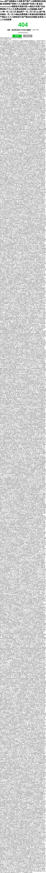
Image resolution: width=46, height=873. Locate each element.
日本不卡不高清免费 (38, 197)
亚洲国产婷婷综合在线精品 (31, 370)
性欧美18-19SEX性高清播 (17, 174)
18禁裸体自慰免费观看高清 (11, 429)
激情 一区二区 (15, 532)
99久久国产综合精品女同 (36, 75)
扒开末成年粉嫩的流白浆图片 (27, 159)
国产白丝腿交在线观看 (24, 519)
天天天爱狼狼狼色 (28, 459)
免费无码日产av (3, 305)
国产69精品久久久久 (17, 427)
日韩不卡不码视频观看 (30, 469)
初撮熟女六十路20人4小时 (9, 706)
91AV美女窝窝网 (10, 472)
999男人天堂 (30, 408)
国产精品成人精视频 (34, 853)
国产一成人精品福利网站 (28, 663)
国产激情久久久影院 (4, 537)
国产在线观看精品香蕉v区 (35, 423)
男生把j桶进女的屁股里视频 (25, 348)
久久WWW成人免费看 (27, 373)
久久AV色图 (42, 717)
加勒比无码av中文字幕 (9, 450)
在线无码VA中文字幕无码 (20, 48)
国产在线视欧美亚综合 (28, 174)
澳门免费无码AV (8, 250)
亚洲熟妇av (9, 477)
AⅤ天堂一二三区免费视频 (24, 712)
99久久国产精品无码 (16, 699)
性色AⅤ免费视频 (42, 452)
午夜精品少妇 (4, 88)
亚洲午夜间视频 (7, 322)
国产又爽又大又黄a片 (23, 753)
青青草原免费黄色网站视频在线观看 (9, 483)
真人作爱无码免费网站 (22, 409)
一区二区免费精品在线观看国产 (20, 696)
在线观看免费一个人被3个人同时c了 (36, 434)
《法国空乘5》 (22, 92)
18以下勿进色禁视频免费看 (6, 438)
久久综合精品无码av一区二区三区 (33, 596)
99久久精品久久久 (27, 235)
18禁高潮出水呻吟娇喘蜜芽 (15, 45)
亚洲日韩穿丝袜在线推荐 (32, 179)
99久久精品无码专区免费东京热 (27, 482)
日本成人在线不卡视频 (31, 606)
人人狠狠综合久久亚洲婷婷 (33, 804)
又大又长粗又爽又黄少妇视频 (19, 383)
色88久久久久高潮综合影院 (16, 702)
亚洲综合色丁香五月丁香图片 (26, 422)
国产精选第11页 (37, 52)
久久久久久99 (10, 688)
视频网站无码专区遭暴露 (33, 796)
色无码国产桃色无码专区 (16, 127)
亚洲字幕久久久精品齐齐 (14, 169)
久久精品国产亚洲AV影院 (19, 298)
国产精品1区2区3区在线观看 (14, 284)
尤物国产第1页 (6, 693)
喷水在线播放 (18, 212)
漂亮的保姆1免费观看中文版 (40, 355)
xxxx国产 (26, 759)
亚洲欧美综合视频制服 (8, 527)
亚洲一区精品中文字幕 (17, 704)
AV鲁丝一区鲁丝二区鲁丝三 (29, 756)
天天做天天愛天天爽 (39, 518)
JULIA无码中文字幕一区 (30, 512)
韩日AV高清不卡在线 (12, 509)
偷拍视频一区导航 (8, 778)
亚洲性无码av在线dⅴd (33, 129)
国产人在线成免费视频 (11, 104)
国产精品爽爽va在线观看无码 (27, 282)
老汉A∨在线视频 (25, 699)
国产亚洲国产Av (9, 744)
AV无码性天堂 (40, 63)
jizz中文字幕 (28, 749)
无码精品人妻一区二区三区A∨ (17, 357)
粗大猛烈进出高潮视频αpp (24, 195)
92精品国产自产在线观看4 (28, 618)
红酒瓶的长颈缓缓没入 (24, 821)
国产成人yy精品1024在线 (32, 68)
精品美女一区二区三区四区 (38, 359)
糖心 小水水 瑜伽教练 (25, 767)
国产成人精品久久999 (31, 309)
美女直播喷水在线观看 (21, 279)
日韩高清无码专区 (16, 405)
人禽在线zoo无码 (3, 143)
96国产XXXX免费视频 (4, 716)
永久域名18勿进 (38, 122)
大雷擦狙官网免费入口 (28, 258)
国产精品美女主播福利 (29, 524)
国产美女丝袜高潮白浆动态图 (21, 249)
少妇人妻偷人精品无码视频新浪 (36, 165)
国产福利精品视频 (7, 290)
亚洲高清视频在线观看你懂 (9, 244)
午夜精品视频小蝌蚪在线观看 (23, 99)
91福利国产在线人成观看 (9, 87)
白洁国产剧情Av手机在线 (6, 642)
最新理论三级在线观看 (5, 828)
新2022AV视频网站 (31, 349)
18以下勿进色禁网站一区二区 (37, 544)
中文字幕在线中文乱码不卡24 (22, 717)
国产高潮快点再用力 (38, 836)
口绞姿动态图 (10, 378)
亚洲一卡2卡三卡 (13, 424)
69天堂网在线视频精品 (39, 279)
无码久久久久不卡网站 (10, 643)
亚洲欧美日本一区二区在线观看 (36, 794)
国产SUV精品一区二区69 (35, 233)
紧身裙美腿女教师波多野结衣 (10, 567)
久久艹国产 (33, 464)
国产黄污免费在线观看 (5, 568)
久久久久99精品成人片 (25, 627)
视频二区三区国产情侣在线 (25, 337)
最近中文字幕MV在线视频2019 (11, 62)
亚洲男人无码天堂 (32, 867)
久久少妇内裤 (37, 524)
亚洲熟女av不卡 (40, 538)
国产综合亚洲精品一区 (17, 569)
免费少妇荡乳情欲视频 (27, 402)
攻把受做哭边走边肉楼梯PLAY (7, 223)
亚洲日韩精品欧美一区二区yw (26, 479)
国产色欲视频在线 (31, 83)
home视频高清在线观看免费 (36, 137)
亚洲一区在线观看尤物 (36, 809)
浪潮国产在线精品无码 (28, 114)
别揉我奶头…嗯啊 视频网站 (13, 88)
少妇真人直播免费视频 (38, 408)
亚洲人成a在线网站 (18, 448)
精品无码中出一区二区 (32, 164)
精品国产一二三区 (39, 324)
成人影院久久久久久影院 (35, 99)
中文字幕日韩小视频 (22, 429)
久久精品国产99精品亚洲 (40, 554)
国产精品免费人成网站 (26, 223)
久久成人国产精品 (9, 423)
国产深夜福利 (36, 706)
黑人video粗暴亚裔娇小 (35, 802)
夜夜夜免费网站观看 (36, 622)
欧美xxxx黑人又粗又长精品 (33, 108)
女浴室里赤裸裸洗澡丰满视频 (12, 579)
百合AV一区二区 (8, 786)
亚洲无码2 (31, 207)
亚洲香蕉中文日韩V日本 (34, 717)
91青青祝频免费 (41, 387)
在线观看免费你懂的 (7, 673)
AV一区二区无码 (21, 724)
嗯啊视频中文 (32, 40)
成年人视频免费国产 (40, 142)
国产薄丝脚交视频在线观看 (22, 661)
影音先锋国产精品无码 (13, 74)
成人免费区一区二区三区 (39, 207)
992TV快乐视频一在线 (37, 182)
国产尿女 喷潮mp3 (15, 783)
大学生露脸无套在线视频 (32, 409)
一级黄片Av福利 (5, 253)
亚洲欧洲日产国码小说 (34, 455)
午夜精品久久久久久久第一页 (36, 852)
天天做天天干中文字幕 (31, 687)
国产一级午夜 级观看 (31, 534)
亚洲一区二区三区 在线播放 (6, 390)
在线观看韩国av (21, 199)
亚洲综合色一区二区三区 (34, 372)
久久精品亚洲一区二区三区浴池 (24, 55)
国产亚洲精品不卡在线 (6, 60)
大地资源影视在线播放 (9, 599)
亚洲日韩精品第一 (27, 313)
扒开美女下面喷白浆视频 (7, 112)
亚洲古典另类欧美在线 (5, 214)
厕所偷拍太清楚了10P (9, 48)
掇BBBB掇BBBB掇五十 (15, 603)
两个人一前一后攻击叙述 (25, 284)
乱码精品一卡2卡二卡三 (34, 50)
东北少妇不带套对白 (37, 624)
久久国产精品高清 (7, 554)
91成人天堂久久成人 (31, 260)
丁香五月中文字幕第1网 (39, 771)
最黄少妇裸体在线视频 (11, 50)
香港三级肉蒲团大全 (30, 325)
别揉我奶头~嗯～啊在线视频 (14, 400)
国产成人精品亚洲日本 (36, 480)
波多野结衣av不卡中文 (26, 65)
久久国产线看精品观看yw (35, 712)
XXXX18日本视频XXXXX (30, 539)
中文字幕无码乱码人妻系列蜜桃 (15, 163)
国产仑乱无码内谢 (19, 235)
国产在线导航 (22, 749)
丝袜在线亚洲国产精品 (13, 68)
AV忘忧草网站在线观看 (9, 192)
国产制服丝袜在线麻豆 (11, 856)
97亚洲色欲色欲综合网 (8, 159)
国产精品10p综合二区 (12, 542)
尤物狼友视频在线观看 (5, 762)
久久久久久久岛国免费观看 (7, 415)
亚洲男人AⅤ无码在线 (35, 621)
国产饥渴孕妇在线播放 (23, 728)
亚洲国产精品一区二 (15, 252)
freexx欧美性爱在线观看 (37, 252)
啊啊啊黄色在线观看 (37, 97)
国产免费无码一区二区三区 (36, 707)
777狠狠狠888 (6, 701)
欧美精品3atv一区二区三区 (18, 758)
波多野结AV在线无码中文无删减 (22, 165)
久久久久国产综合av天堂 (5, 364)
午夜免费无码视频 (22, 726)
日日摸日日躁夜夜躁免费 (26, 603)
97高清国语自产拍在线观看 (10, 717)
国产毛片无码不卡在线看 (31, 48)
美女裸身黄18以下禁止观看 (35, 545)
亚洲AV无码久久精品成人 (39, 559)
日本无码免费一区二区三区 (37, 577)
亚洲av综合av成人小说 (41, 583)
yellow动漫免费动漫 (22, 814)
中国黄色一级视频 (7, 127)
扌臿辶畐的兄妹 (11, 798)
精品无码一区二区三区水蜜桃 (12, 712)
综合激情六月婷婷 (15, 239)
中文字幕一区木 (25, 449)
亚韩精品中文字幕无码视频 (37, 581)
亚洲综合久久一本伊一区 (28, 188)
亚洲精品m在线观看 (15, 437)
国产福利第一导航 (6, 702)
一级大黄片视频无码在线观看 (17, 322)
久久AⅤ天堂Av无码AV (24, 762)
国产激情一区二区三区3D (32, 143)
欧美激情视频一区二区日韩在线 (25, 540)
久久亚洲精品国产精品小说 (30, 583)
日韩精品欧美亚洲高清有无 (31, 318)
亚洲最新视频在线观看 (38, 808)
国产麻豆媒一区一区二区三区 (6, 139)
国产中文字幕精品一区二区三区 (13, 124)
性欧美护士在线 (38, 349)
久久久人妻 (38, 250)
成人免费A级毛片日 (13, 82)
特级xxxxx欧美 (15, 498)
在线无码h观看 (40, 405)
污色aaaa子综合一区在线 (19, 269)
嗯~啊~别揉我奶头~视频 (29, 404)
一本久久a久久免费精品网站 (23, 200)
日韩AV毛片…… (34, 392)
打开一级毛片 (17, 228)
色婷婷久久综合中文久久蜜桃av (6, 697)
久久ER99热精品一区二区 (33, 115)
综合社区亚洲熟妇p (28, 187)
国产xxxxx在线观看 (5, 647)
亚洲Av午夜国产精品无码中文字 (21, 612)
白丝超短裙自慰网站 (40, 419)
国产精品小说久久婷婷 (23, 806)
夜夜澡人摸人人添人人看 (26, 732)
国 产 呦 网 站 (6, 857)
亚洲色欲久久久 (3, 852)
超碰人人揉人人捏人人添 (35, 781)
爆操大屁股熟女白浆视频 (36, 786)
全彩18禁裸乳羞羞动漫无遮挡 (32, 147)
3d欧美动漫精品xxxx (16, 608)
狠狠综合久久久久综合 (23, 484)
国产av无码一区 (31, 277)
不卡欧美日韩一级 (4, 324)
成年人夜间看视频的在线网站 (15, 529)
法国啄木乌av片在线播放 (23, 676)
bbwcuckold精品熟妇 (4, 633)
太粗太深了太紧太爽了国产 (16, 435)
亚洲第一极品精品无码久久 (32, 487)
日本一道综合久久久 (37, 365)
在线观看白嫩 (14, 659)
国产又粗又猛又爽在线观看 (13, 746)
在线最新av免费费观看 (35, 357)
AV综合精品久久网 (10, 152)
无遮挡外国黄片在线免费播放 (14, 69)
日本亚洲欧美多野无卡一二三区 (27, 122)
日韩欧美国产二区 (34, 503)
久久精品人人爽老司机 (24, 457)
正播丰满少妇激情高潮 (24, 831)
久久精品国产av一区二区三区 (33, 323)
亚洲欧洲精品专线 (29, 851)
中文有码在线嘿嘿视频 (27, 779)
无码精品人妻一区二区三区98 (21, 538)
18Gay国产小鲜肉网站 (7, 761)
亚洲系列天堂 (15, 460)
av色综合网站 (41, 179)
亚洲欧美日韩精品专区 (37, 747)
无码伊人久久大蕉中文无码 (21, 812)
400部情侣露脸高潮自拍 (16, 385)
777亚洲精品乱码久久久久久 (13, 826)
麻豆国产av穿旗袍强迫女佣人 (21, 737)
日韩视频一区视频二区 (33, 594)
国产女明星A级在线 (22, 823)
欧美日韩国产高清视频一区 (6, 618)
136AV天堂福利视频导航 (15, 359)
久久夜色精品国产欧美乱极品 (23, 773)
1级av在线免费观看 (16, 513)
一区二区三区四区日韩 (19, 637)
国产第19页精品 (14, 190)
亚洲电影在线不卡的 (23, 681)
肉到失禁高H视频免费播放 (28, 803)
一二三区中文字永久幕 (25, 214)
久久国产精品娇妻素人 (36, 592)
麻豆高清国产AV (33, 118)
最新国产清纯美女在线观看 (15, 442)
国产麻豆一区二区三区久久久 (13, 489)
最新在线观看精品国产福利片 (9, 463)
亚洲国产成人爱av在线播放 (12, 548)
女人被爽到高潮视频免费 (36, 749)
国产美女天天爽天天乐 (20, 649)
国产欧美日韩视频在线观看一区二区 (23, 500)
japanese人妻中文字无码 (29, 154)
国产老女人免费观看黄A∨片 (33, 574)
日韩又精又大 (17, 58)
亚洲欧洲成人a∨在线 (16, 368)
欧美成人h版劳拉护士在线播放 (20, 303)
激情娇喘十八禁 (31, 822)
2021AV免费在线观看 (15, 584)
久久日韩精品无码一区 (21, 636)
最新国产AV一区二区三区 (27, 722)
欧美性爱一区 (38, 428)
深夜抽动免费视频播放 (35, 368)
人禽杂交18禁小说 (15, 44)
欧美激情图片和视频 (15, 624)
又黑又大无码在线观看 (37, 667)
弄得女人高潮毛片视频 (34, 384)
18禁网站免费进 (14, 199)
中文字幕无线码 (30, 533)
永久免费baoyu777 (33, 517)
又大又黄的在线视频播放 (25, 447)
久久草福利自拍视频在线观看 (10, 248)
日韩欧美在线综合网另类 (8, 709)
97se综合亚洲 (24, 385)
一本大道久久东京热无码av (34, 684)
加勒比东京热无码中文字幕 (25, 733)
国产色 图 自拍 (11, 776)
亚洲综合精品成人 (41, 62)
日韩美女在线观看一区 (8, 696)
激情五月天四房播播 (6, 183)
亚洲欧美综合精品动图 (22, 533)
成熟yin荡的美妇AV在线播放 (20, 837)
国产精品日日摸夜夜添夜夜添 (16, 522)
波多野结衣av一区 (19, 227)
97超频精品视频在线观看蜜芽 (21, 335)
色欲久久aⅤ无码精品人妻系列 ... (23, 375)
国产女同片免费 (37, 258)
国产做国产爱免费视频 (40, 432)
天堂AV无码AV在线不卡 (15, 214)
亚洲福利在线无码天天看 (19, 59)
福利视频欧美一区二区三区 (29, 250)
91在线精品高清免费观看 (7, 836)
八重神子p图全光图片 (21, 330)
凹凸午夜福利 (14, 290)
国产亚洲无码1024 (39, 858)
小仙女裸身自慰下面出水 (33, 661)
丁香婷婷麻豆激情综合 (39, 618)
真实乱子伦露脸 (17, 697)
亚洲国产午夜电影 (24, 489)
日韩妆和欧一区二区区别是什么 (9, 698)
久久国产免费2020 (28, 654)
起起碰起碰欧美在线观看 (33, 499)
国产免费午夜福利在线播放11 (9, 264)
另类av (35, 199)
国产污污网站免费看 (38, 629)
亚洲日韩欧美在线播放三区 (38, 134)
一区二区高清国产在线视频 (35, 557)
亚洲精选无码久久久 (16, 282)
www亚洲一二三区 (18, 417)
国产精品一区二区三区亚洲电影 (20, 205)
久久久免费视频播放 (10, 524)
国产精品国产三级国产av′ (28, 425)
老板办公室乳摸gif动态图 (7, 841)
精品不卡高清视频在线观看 (21, 822)
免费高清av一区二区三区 (7, 173)
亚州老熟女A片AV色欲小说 (22, 869)
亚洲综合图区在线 (33, 530)
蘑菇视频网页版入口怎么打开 (24, 204)
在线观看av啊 (26, 168)
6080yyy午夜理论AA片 (8, 144)
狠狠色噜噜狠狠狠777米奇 (25, 480)
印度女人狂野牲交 (36, 264)
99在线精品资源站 (38, 157)
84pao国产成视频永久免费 (5, 39)
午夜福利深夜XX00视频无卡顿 (8, 812)
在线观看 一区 (36, 859)
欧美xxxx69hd (14, 262)
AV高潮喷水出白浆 (4, 85)
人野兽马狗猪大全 (23, 628)
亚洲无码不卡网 (20, 509)
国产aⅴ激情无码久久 (28, 112)
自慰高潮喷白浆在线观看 (9, 132)
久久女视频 (10, 205)
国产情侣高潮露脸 (4, 230)
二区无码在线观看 (25, 89)
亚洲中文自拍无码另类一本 (13, 749)
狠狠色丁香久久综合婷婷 (5, 738)
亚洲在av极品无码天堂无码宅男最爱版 (8, 327)
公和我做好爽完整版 (24, 530)
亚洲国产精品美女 (32, 681)
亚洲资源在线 (40, 322)
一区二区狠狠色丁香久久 (33, 728)
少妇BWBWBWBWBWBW (40, 761)
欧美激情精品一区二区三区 (7, 868)
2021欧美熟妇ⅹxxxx (28, 791)
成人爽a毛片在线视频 (16, 727)
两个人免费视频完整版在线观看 (34, 257)
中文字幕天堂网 (21, 224)
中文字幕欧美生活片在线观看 (28, 49)
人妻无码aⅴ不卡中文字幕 (31, 240)
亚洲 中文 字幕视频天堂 (11, 485)
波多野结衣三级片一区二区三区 (31, 338)
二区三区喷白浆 (7, 240)
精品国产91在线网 (38, 727)
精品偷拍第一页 (24, 45)
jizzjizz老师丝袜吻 (37, 866)
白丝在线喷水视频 (41, 848)
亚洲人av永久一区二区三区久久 (22, 315)
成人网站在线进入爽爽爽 (14, 102)
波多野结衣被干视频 (23, 270)
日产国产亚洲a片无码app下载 (36, 195)
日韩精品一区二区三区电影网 (18, 739)
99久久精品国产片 (42, 437)
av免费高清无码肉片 (26, 563)
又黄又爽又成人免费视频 (14, 821)
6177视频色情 (11, 324)
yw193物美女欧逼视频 (6, 478)
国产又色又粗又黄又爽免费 (16, 552)
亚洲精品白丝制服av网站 (37, 514)
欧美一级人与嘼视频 (13, 277)
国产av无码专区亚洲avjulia (26, 644)
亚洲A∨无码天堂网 (29, 460)
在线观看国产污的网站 (33, 490)
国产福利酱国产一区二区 (11, 606)
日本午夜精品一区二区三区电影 (11, 342)
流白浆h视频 (7, 672)
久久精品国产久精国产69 (35, 816)
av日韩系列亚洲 (28, 133)
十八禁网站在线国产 (32, 538)
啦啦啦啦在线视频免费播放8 (21, 132)
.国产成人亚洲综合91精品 (15, 135)
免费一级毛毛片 (4, 821)
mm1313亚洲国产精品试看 (36, 677)
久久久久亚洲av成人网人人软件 (22, 244)
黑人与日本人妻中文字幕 (39, 159)
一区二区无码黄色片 (13, 854)
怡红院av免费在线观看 (31, 636)
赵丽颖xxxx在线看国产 (37, 774)
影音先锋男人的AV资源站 (6, 383)
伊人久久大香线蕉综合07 (13, 40)
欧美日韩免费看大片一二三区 (21, 801)
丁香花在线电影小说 (23, 115)
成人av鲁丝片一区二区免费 (12, 804)
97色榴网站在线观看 (12, 238)
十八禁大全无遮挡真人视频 (17, 300)
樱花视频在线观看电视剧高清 (31, 648)
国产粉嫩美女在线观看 (41, 832)
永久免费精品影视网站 (25, 668)
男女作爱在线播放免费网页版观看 (35, 812)
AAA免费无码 (12, 861)
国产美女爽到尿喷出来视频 (20, 591)
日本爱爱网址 (17, 688)
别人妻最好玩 (32, 472)
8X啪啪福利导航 (33, 844)
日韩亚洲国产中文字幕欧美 (18, 747)
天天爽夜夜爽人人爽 (35, 626)
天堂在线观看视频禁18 (34, 676)
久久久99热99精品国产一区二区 (14, 852)
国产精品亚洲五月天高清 (6, 419)
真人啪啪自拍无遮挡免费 (37, 633)
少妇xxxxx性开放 (32, 483)
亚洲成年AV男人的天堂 (14, 576)
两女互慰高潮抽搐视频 (38, 817)
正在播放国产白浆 (12, 764)
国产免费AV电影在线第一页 (20, 192)
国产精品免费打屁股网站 (12, 325)
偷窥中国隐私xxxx (9, 140)
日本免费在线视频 (31, 69)
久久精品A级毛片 (3, 470)
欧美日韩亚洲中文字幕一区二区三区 (21, 455)
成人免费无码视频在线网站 (13, 544)
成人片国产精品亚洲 (36, 162)
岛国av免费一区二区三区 (10, 792)
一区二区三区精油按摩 (6, 624)
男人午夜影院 (14, 772)
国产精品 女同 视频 (34, 711)
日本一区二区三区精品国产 (15, 677)
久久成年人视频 (40, 478)
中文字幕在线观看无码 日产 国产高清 (21, 139)
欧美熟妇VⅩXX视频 (28, 182)
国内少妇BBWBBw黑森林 (7, 172)
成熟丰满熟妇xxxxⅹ (33, 697)
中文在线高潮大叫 (26, 763)
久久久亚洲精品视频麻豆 (33, 714)
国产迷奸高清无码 (6, 157)
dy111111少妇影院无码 (34, 579)
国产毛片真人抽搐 (41, 758)
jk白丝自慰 (8, 767)
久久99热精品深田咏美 (31, 242)
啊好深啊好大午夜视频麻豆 (18, 154)
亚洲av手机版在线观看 (9, 345)
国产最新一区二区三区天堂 (7, 109)
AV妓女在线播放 (39, 390)
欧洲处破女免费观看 (20, 792)
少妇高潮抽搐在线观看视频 (23, 678)
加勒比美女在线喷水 (29, 768)
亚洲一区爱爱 (39, 242)
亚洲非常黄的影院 (30, 553)
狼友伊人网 (34, 125)
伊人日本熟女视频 (25, 545)
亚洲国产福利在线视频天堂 (19, 836)
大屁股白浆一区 (38, 525)
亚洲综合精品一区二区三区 (16, 373)
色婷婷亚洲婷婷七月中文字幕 (7, 298)
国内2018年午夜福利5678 (24, 418)
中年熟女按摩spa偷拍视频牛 (7, 283)
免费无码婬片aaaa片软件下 (36, 204)
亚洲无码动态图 (6, 373)
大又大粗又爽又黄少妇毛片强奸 (34, 609)
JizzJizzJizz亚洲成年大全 (20, 160)
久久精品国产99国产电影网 (11, 467)
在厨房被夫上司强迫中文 (6, 791)
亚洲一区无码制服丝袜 (25, 228)
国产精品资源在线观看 (35, 158)
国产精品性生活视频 (22, 63)
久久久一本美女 (30, 525)
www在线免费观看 (24, 379)
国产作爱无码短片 (21, 238)
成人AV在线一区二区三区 (38, 576)
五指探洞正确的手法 (41, 199)
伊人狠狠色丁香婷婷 (11, 375)
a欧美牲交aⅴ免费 (5, 682)
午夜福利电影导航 (5, 113)
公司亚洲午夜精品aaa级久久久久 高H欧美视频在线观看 (20, 549)
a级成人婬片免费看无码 (25, 708)
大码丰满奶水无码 (39, 472)
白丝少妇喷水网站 (33, 478)
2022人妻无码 (20, 567)
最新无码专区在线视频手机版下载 (36, 613)
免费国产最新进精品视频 (40, 417)
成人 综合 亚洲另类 (22, 846)
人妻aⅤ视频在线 (3, 162)
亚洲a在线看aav (25, 857)
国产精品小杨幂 (30, 303)
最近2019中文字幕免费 (15, 562)
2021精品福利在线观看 (18, 187)
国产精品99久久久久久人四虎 (30, 203)
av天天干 (41, 569)
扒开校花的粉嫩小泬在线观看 (36, 498)
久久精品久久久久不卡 (32, 751)
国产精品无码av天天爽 (32, 604)
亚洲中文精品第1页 (31, 742)
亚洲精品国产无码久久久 (8, 228)
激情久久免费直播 (10, 275)
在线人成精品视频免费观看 (22, 698)
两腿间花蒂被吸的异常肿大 (14, 708)
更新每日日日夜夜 (14, 333)
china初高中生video (15, 137)
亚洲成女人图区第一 (40, 73)
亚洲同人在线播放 (19, 794)
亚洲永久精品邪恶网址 (32, 598)
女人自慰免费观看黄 (18, 709)
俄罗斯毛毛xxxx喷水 (24, 613)
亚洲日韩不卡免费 (8, 168)
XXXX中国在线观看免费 (5, 584)
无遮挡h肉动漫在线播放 (7, 704)
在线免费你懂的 (7, 108)
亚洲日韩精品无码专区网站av (13, 158)
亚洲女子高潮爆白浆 (17, 578)
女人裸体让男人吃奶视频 (29, 324)
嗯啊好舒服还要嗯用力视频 (9, 801)
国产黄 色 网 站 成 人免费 (17, 168)
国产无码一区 (18, 819)
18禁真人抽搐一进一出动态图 (10, 587)
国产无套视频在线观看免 (33, 317)
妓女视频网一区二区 (36, 741)
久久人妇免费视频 (30, 279)
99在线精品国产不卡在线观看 (21, 796)
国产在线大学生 (12, 869)
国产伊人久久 (26, 173)
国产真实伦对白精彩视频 (31, 688)
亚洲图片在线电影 (28, 514)
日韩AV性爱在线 (32, 89)
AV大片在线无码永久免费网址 (17, 42)
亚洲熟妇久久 (16, 626)
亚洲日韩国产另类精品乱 (36, 397)
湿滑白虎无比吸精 (18, 721)
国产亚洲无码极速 (39, 298)
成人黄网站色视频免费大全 (22, 142)
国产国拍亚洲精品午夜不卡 (34, 72)
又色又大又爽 (17, 555)
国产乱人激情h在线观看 (29, 617)
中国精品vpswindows (24, 167)
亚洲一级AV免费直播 (4, 232)
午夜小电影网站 (38, 547)
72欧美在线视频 (23, 669)
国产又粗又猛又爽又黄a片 (15, 732)
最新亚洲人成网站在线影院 (30, 509)
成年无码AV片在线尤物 (29, 363)
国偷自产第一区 (26, 694)
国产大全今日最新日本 (24, 701)
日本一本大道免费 (14, 540)
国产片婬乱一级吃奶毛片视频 (39, 726)
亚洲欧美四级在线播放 (14, 220)
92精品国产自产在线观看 (22, 734)
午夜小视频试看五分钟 (20, 452)
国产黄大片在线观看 (33, 105)
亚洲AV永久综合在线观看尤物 (6, 353)
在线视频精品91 (21, 824)
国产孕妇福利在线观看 (8, 184)
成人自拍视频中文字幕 (38, 602)
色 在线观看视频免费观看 (15, 545)
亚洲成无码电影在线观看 (17, 419)
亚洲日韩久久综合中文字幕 (28, 748)
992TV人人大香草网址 (18, 178)
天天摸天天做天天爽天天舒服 (24, 847)
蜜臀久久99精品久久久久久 (36, 440)
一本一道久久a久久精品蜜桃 (26, 98)
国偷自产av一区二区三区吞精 (9, 492)
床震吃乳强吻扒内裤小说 (28, 632)
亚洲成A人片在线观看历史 (16, 273)
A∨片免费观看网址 (13, 724)
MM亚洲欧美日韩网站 (25, 473)
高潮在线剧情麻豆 (11, 317)
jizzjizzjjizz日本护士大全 (5, 603)
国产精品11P (32, 842)
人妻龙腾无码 (16, 651)
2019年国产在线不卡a (11, 525)
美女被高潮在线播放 (8, 648)
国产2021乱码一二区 (9, 320)
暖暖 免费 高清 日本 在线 (33, 342)
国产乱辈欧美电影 (38, 663)
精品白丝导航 (23, 437)
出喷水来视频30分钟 (22, 68)
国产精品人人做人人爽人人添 (22, 332)
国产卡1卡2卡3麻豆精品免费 (13, 118)
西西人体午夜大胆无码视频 (13, 582)
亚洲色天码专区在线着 (31, 462)
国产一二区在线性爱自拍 (6, 758)
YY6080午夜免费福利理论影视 (28, 390)
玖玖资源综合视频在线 (28, 709)
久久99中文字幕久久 (33, 449)
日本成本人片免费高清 (37, 60)
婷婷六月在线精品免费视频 (11, 99)
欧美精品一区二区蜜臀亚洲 (32, 823)
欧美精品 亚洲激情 (5, 689)
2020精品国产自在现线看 (12, 204)
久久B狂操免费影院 (14, 689)
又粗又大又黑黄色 (11, 413)
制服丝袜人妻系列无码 (33, 843)
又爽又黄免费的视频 (20, 469)
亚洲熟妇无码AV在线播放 (23, 542)
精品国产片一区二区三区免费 (29, 522)
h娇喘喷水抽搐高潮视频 (18, 527)
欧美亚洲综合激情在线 (24, 44)
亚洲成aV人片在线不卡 (26, 671)
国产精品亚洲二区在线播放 (9, 808)
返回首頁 (17, 35)
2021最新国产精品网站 (13, 806)
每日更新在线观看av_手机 (23, 180)
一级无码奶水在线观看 (16, 60)
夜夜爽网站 (17, 278)
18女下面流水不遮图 (11, 279)
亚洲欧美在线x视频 (10, 64)
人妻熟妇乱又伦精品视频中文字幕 (13, 848)
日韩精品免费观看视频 (27, 653)
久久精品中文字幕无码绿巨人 (12, 92)
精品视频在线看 (34, 144)
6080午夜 (43, 459)
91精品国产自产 (21, 460)
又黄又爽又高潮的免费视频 (34, 586)
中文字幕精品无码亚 (10, 160)
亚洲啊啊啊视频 (20, 327)
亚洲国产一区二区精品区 (17, 743)
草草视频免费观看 (4, 329)
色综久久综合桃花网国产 (19, 304)
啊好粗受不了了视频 (18, 803)
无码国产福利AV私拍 (35, 313)
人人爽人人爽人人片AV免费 (33, 674)
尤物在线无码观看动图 (13, 180)
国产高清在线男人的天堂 (16, 859)
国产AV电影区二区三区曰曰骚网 (38, 420)
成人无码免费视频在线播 (24, 579)
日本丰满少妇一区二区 (37, 364)
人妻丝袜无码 (35, 647)
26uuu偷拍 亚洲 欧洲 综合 (34, 352)
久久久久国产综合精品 (21, 687)
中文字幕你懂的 (15, 789)
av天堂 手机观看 (6, 252)
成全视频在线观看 (6, 410)
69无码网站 (16, 305)
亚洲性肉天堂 (16, 378)
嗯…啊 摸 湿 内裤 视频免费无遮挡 (9, 729)
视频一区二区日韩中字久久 (20, 367)
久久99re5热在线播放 (7, 458)
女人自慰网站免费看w (34, 393)
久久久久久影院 (30, 589)
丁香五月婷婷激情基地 (30, 224)
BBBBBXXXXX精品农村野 (36, 433)
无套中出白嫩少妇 (28, 264)
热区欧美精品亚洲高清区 (26, 60)
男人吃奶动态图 (5, 107)
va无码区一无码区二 (35, 587)
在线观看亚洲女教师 (20, 468)
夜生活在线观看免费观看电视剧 (10, 70)
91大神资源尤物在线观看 (37, 212)
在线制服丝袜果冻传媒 (34, 54)
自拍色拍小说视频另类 (7, 844)
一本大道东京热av (6, 97)
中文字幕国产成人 (37, 764)
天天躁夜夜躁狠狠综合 (29, 194)
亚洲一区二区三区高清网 (18, 777)
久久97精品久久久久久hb (31, 591)
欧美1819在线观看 (39, 507)
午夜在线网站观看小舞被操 (14, 339)
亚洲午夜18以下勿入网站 (19, 450)
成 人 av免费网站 (15, 474)
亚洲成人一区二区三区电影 (9, 754)
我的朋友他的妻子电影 (27, 263)
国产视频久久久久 (13, 255)
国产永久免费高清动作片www (34, 385)
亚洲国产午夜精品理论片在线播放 (33, 117)
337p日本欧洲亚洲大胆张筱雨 (27, 727)
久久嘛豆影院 (38, 259)
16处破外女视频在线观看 (11, 686)
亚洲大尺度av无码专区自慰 (29, 527)
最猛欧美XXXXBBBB (19, 535)
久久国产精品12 (32, 113)
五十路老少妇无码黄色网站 (29, 432)
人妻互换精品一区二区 (24, 118)
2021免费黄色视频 (15, 838)
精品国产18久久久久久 (39, 731)
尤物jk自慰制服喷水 (19, 784)
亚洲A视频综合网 (39, 488)
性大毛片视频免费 (24, 302)
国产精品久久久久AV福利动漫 (13, 197)
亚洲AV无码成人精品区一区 (28, 529)
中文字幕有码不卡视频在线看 (7, 721)
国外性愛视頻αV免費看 (34, 239)
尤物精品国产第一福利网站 (10, 294)
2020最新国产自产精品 (14, 621)
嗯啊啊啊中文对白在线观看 (6, 122)
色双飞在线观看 (18, 128)
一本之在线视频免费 (22, 689)
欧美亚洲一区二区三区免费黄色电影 (25, 467)
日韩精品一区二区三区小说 (22, 586)
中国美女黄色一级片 (34, 215)
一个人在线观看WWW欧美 (26, 872)
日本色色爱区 (42, 767)
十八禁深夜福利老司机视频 (14, 662)
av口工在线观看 (18, 464)
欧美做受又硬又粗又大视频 (19, 558)
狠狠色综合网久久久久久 (39, 269)
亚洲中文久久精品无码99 (34, 713)
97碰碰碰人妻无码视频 (39, 140)
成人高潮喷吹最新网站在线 (26, 465)
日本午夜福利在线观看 (28, 52)
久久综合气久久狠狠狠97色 (21, 808)
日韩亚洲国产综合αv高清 (19, 133)
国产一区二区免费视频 (21, 73)
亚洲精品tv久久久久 (17, 589)
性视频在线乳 (40, 751)
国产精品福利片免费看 (25, 781)
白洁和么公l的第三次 (31, 340)
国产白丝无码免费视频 (13, 592)
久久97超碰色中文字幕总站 (6, 727)
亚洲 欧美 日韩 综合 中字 (39, 198)
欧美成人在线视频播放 (23, 277)
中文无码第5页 (27, 75)
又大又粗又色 (8, 667)
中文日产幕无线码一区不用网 (36, 362)
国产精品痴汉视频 (37, 227)
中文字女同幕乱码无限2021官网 (29, 502)
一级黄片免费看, (8, 397)
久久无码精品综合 (18, 599)
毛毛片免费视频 (31, 782)
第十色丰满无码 (37, 103)
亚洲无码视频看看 (21, 288)
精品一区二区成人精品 (20, 754)
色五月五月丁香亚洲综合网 (37, 178)
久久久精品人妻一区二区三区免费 (37, 180)
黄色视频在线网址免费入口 (10, 148)
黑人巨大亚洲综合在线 (14, 701)
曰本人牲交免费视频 (13, 728)
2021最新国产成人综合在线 (7, 427)
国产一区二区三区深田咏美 (19, 53)
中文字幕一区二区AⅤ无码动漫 (9, 430)
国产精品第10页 (41, 392)
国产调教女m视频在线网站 (31, 285)
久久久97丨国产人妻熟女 (25, 292)
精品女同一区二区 (27, 308)
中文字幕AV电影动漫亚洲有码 (36, 528)
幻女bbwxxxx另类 (34, 189)
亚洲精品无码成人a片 (4, 677)
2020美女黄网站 (3, 831)
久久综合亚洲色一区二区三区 (25, 741)
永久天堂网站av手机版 (31, 837)
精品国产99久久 (32, 273)
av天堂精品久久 (16, 144)
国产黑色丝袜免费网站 (30, 177)
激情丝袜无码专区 (39, 225)
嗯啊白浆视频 (3, 160)
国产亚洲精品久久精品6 (22, 629)
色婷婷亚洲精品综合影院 (27, 427)
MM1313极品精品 (37, 128)
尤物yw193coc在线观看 (6, 739)
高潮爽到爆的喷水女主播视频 (21, 317)
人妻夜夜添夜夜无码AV (34, 167)
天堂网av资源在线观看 (14, 348)
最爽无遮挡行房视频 (34, 127)
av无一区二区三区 (34, 708)
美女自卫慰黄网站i (8, 589)
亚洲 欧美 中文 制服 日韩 (12, 676)
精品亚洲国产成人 (10, 539)
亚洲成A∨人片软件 (8, 453)
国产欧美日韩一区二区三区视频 (36, 778)
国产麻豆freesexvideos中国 (20, 454)
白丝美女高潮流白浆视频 (29, 813)
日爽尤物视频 (34, 243)
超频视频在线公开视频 (12, 858)
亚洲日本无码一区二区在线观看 (8, 287)
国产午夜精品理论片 (7, 532)
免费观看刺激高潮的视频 (33, 424)
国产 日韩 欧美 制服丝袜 (22, 138)
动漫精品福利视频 (9, 53)
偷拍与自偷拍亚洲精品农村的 (37, 673)
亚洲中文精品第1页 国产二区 (35, 82)
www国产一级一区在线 (31, 646)
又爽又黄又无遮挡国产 (34, 772)
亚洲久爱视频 (18, 623)
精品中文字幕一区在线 (33, 379)
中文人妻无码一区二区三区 (37, 348)
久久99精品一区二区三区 (21, 382)
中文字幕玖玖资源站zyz (35, 145)
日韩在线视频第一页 (6, 659)
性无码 (21, 58)
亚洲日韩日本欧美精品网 (31, 811)
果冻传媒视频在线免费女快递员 (20, 744)
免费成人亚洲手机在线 (26, 568)
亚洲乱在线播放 (8, 669)
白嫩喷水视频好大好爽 (23, 129)
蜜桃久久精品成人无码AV (8, 564)
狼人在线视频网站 (36, 564)
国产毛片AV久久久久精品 (25, 783)
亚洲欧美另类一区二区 (13, 63)
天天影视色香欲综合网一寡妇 (33, 566)
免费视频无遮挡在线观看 (14, 107)
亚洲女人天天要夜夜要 (31, 175)
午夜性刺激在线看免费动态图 (15, 208)
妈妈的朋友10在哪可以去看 (35, 686)
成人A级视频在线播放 (8, 641)
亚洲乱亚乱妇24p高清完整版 (13, 831)
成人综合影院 (10, 417)
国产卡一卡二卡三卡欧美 (24, 90)
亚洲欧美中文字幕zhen (9, 448)
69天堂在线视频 (25, 384)
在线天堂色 (3, 719)
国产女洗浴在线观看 (37, 123)
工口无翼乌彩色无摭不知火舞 (28, 163)
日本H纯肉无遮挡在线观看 (32, 205)
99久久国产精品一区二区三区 (37, 568)
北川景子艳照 (10, 787)
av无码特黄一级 (16, 292)
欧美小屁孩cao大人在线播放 (17, 425)
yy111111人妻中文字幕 (26, 677)
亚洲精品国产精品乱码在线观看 (20, 217)
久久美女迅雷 (17, 863)
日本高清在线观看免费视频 (9, 47)
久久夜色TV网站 (14, 240)
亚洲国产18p (35, 653)
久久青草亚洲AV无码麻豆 (6, 117)
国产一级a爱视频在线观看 (18, 871)
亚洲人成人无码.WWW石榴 (36, 208)
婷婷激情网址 (24, 848)
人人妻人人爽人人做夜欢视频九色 (37, 328)
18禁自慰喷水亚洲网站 (34, 678)
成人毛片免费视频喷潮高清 (38, 238)
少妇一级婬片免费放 (29, 724)
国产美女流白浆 (42, 714)
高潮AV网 (24, 487)
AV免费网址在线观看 (17, 362)
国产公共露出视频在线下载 (28, 593)
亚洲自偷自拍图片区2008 (33, 861)
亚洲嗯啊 (11, 178)
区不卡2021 (4, 504)
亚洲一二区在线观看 (29, 350)
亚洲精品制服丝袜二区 (14, 510)
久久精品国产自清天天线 (23, 82)
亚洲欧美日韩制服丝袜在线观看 (9, 73)
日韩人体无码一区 (4, 833)
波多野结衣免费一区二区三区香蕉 (21, 237)
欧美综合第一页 (10, 305)
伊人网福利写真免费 (18, 703)
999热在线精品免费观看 (29, 380)
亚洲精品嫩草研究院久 (11, 142)
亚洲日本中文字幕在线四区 (23, 248)
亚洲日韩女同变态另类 (11, 468)
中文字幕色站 (30, 629)
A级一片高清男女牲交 (22, 185)
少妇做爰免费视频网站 (24, 40)
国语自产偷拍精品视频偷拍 (19, 389)
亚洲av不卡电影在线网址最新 (30, 322)
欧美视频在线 (18, 223)
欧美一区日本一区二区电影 (17, 188)
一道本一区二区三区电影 (14, 573)
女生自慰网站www (42, 752)
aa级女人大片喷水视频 (10, 227)
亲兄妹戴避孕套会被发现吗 (11, 678)
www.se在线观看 (23, 863)
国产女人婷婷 (24, 525)
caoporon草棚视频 (19, 706)
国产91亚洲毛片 (11, 617)
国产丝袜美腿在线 (39, 329)
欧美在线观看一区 (36, 540)
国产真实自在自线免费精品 (13, 741)
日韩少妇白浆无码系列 (26, 442)
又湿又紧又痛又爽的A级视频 (23, 393)
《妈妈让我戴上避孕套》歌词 (8, 235)
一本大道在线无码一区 (6, 150)
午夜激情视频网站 (24, 124)
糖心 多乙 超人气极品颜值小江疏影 (23, 234)
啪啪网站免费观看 (22, 325)
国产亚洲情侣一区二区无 (18, 445)
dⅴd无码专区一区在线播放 (39, 194)
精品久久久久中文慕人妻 (32, 387)
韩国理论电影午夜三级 (30, 428)
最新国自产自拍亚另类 (18, 173)
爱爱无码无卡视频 (28, 747)
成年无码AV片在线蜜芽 (41, 230)
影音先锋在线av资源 (40, 862)
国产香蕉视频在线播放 (34, 699)
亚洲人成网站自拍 (27, 818)
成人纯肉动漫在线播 (22, 143)
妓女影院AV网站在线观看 (20, 309)
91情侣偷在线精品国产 (29, 140)
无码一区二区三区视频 (38, 114)
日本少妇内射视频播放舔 (12, 328)
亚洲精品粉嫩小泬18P (37, 255)
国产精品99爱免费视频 (15, 364)
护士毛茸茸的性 (32, 353)
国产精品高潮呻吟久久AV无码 (19, 117)
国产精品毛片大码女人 (40, 260)
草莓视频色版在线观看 (15, 672)
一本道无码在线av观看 (6, 449)
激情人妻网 (13, 234)
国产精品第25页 (9, 213)
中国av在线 (21, 736)
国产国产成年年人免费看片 (27, 571)
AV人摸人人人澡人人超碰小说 (19, 547)
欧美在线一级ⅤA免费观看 (15, 89)
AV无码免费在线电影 (39, 742)
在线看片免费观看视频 (31, 494)
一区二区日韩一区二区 (28, 254)
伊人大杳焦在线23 (22, 62)
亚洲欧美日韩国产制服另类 (22, 856)
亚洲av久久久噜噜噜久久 (10, 103)
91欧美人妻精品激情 (29, 649)
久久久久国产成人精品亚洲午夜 (25, 209)
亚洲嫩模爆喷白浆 (37, 333)
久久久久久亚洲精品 (25, 513)
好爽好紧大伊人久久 (13, 224)
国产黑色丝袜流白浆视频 (15, 716)
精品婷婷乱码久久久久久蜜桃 (22, 148)
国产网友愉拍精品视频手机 (18, 791)
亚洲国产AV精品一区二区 (18, 641)
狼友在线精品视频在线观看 (38, 863)
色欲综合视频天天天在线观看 (8, 310)
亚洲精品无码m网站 (6, 385)
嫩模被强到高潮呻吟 (5, 333)
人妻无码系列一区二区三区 (26, 364)
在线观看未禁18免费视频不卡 (31, 450)
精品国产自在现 (9, 389)
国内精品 (31, 334)
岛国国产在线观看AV (7, 829)
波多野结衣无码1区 (14, 817)
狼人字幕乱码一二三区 (38, 254)
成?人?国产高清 (27, 420)
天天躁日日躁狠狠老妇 (21, 534)
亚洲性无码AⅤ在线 (15, 219)
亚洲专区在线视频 (11, 452)
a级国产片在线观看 (41, 118)
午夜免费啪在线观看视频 (22, 839)
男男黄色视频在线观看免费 (17, 756)
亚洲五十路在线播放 (11, 388)
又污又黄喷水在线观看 (30, 862)
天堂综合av (41, 217)
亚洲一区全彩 (42, 523)
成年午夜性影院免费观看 (16, 119)
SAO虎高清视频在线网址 (40, 737)
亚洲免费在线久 (39, 287)
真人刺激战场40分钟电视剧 (31, 288)
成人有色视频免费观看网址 (12, 243)
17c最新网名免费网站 (14, 843)
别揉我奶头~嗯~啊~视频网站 (14, 504)
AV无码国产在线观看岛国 (39, 57)
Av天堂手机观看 (41, 450)
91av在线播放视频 (31, 120)
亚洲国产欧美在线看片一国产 (29, 307)
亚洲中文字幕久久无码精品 (9, 408)
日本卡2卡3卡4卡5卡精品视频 (31, 399)
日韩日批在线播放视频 (34, 237)
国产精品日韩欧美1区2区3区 (30, 641)
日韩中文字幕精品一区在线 (10, 242)
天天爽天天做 (22, 582)
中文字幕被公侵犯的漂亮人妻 (17, 478)
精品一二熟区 (7, 817)
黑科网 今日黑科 (27, 327)
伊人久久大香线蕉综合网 (22, 257)
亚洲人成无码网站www (9, 299)
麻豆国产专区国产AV (28, 769)
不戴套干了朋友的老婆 (31, 73)
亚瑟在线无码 (34, 818)
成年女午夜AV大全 (12, 230)
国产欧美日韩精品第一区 (19, 539)
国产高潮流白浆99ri (28, 777)
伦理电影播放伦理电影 (16, 722)
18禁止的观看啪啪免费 (41, 389)
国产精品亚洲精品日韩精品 (10, 559)
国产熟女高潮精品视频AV (38, 644)
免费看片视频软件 (34, 403)
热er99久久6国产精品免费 (37, 732)
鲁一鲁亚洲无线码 (37, 722)
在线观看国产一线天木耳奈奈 (36, 470)
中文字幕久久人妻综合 (40, 869)
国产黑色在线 (11, 59)
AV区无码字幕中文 (8, 194)
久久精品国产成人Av (39, 842)
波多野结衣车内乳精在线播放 (22, 113)
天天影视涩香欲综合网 (13, 846)
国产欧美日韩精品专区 (26, 433)
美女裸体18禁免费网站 (10, 340)
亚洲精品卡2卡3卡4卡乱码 (18, 399)
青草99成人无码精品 (14, 681)
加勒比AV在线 (41, 77)
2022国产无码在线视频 (31, 505)
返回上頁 (28, 35)
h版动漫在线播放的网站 (19, 153)
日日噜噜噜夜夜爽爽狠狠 (18, 404)
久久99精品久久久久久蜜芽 (25, 838)
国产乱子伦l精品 (27, 657)
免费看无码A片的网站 (32, 766)
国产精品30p (6, 611)
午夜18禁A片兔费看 (20, 103)
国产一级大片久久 (23, 220)
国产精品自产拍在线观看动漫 (29, 150)
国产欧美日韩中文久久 (33, 172)
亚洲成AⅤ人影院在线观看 (37, 65)
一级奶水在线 (24, 69)
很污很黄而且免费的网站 (18, 250)
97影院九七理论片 (35, 184)
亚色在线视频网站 (31, 259)
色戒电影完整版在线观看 (36, 442)
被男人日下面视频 (11, 827)
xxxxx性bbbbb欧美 (40, 377)
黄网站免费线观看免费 (16, 84)
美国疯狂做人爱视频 (17, 593)
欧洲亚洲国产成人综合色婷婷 (24, 243)
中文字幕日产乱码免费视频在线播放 (10, 824)
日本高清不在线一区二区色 (14, 668)
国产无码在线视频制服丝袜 (24, 280)
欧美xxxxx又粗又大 (17, 198)
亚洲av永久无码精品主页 (6, 866)
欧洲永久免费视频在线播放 (9, 488)
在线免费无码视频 (29, 383)
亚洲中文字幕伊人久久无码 (28, 170)
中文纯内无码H (10, 355)
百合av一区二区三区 (37, 868)
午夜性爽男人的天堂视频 (27, 398)
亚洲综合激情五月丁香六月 (31, 788)
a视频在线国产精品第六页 (24, 498)
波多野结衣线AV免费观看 (11, 443)
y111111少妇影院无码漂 (12, 143)
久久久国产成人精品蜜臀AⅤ (22, 50)
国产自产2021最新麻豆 (39, 814)
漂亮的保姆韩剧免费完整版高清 (17, 768)
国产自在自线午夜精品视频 (6, 747)
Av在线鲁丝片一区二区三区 (6, 513)
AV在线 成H (29, 863)
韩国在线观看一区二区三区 (37, 664)
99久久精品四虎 (36, 736)
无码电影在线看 (4, 683)
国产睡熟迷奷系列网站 (38, 438)
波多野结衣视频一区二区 (32, 430)
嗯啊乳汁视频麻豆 (12, 434)
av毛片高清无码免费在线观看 (32, 497)
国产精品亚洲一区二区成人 (35, 139)
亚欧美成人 (26, 478)
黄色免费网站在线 (29, 792)
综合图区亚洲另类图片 (5, 681)
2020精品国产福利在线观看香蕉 (26, 576)
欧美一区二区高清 (17, 423)
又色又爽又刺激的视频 (38, 460)
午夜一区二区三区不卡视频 (8, 75)
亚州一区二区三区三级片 (28, 703)
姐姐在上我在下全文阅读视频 (26, 601)
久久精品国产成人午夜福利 (30, 798)
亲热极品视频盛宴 (23, 102)
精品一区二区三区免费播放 (23, 344)
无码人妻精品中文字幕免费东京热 (8, 505)
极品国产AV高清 (25, 198)
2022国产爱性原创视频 (38, 88)
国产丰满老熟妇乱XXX (10, 597)
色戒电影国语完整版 (14, 802)
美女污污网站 (10, 439)
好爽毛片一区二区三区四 (39, 571)
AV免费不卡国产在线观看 (38, 515)
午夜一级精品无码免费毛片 (9, 193)
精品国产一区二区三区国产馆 (30, 799)
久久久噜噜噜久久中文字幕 (17, 308)
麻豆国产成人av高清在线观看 (21, 152)
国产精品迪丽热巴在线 (25, 374)
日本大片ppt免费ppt (18, 307)
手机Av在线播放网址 (31, 230)
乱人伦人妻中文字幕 (6, 783)
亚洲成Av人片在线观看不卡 (35, 248)
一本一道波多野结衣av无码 (25, 621)
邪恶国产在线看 (39, 704)
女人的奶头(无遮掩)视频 (10, 382)
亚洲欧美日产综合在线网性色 (37, 300)
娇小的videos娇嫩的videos (8, 52)
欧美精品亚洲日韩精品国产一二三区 (14, 398)
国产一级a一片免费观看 (36, 555)
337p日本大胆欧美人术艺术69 (34, 806)
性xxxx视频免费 (41, 567)
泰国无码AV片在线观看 (32, 193)
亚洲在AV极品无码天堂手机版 (32, 854)
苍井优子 (10, 405)
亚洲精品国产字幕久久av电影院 (22, 713)
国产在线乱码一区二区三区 (13, 679)
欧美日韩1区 (24, 589)
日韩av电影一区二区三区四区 (21, 287)
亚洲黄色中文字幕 (30, 547)
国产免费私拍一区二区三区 (25, 85)
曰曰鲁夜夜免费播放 (23, 714)
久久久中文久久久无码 (14, 149)
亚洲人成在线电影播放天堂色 (38, 520)
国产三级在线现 (40, 360)
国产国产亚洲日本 (12, 179)
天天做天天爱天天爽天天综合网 (36, 347)
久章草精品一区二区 (29, 269)
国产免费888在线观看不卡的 (25, 592)
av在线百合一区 (23, 169)
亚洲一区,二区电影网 (26, 125)
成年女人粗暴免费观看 (20, 93)
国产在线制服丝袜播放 (32, 360)
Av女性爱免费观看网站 (11, 557)
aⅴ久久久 (5, 749)
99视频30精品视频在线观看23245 (29, 841)
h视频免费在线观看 (7, 369)
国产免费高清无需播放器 (8, 147)
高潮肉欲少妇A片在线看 (17, 618)
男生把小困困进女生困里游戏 (8, 272)
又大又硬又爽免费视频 (21, 554)
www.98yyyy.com (27, 407)
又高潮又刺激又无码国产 (14, 601)
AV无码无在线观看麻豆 (31, 92)
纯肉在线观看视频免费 (34, 458)
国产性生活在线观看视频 (19, 428)
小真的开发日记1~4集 (9, 454)
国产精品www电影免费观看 (15, 232)
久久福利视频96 (35, 465)
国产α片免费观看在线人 (15, 253)
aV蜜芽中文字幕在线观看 (21, 764)
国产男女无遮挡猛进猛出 (35, 374)
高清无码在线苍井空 (23, 490)
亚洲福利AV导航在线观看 (33, 245)
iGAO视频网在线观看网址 (9, 165)
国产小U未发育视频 (28, 412)
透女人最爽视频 (11, 784)
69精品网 (40, 228)
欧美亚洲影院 (38, 519)
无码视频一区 (22, 350)
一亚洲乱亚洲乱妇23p (40, 534)
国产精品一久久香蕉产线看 (33, 87)
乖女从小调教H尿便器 (10, 293)
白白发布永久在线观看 (27, 599)
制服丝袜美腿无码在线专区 (40, 617)
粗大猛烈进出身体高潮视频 (37, 308)
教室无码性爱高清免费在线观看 (18, 369)
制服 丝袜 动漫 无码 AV (32, 744)
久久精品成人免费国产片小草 (24, 807)
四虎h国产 (6, 662)
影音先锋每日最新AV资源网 (28, 507)
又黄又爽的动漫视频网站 (32, 80)
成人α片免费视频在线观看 (11, 288)
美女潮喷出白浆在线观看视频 (36, 762)
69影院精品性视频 (11, 763)
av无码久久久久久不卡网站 (29, 658)
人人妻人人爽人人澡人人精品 (7, 799)
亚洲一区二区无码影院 (27, 859)
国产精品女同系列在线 (20, 512)
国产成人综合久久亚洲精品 (38, 219)
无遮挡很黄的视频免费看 (29, 157)
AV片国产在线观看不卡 (39, 803)
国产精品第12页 (8, 174)
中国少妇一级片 (16, 572)
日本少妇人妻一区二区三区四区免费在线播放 (18, 867)
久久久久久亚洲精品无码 (16, 571)
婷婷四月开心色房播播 (38, 632)
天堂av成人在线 (9, 459)
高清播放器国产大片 (36, 584)
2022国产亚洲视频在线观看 (21, 340)
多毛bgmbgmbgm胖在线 (40, 120)
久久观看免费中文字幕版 (17, 502)
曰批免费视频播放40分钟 (22, 499)
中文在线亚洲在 (41, 399)
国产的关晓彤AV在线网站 (32, 330)
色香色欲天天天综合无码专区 (11, 726)
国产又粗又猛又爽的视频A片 (37, 871)
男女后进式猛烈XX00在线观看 (31, 289)
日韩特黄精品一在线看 (34, 716)
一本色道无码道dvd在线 (32, 848)
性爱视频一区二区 (9, 404)
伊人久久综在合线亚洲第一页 (28, 864)
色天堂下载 (26, 42)
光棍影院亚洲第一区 (17, 415)
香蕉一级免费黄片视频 (25, 158)
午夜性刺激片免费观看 (22, 424)
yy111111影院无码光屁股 (30, 43)
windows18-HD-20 (32, 358)
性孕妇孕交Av (3, 811)
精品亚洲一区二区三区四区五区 (24, 587)
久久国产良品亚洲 (26, 362)
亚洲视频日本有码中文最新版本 (13, 374)
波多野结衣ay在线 (10, 503)
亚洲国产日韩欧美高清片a (20, 413)
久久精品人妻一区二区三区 (20, 553)
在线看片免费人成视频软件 (21, 164)
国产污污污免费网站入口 (18, 112)
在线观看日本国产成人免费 (34, 588)
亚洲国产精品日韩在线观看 (10, 523)
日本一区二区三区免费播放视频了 (38, 607)
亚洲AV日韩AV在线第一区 (10, 684)
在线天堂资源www (34, 694)
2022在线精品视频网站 (22, 634)
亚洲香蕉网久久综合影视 (9, 713)
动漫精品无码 (41, 594)
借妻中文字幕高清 (29, 355)
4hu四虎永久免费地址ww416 (31, 304)
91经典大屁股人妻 (19, 818)
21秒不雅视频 (7, 552)
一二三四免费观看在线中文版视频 (22, 54)
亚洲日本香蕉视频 (11, 757)
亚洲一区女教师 (41, 691)
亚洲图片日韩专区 (29, 582)
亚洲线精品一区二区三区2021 (13, 781)
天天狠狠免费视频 (19, 520)
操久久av (36, 553)
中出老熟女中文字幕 (9, 269)
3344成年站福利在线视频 (10, 822)
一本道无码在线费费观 (16, 274)
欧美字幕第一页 (26, 691)
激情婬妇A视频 (40, 203)
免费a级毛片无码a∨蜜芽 (7, 189)
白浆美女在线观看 (36, 654)
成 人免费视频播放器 (29, 518)
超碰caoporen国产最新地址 (35, 857)
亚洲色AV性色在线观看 (11, 534)
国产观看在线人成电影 (10, 43)
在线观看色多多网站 (7, 414)
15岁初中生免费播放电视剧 (26, 662)
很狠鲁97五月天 (11, 309)
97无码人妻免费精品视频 (38, 582)
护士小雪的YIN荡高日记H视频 (31, 558)
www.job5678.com (15, 519)
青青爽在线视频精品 (7, 699)
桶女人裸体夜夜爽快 (16, 122)
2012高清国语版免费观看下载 (24, 548)
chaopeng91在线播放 (19, 254)
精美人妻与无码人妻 (32, 247)
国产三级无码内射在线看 (40, 532)
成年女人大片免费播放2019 (12, 639)
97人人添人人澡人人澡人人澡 (27, 97)
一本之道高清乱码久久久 (33, 856)
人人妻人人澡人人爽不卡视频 (17, 759)
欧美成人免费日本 (30, 192)
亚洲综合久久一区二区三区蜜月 (20, 83)
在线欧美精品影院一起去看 (16, 225)
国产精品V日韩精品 (25, 423)
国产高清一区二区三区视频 (6, 607)
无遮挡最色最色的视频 (27, 787)
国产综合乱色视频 (9, 217)
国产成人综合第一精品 (41, 512)
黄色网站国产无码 (38, 303)
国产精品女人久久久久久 (35, 828)
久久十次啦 (8, 219)
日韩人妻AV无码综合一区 (32, 669)
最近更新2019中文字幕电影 (15, 358)
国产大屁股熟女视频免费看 (39, 229)
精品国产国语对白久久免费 (6, 608)
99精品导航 (23, 110)
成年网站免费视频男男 (9, 638)
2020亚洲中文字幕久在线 (9, 796)
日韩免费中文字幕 (40, 687)
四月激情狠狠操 (14, 484)
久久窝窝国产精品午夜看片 (14, 447)
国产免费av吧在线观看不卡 (25, 626)
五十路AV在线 (32, 200)
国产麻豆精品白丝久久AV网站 (7, 175)
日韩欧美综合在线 (37, 791)
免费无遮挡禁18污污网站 (28, 229)
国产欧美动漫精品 (15, 183)
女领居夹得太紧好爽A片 (34, 315)
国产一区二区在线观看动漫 (21, 87)
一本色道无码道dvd (12, 323)
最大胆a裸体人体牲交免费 (12, 652)
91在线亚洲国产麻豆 (18, 868)
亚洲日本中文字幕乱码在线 (33, 138)
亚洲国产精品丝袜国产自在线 (26, 667)
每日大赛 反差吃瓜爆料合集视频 (34, 220)
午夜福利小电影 (25, 273)
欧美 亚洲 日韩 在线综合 (18, 771)
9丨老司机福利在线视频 (29, 543)
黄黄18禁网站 (11, 837)
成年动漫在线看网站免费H (36, 439)
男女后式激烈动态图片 (31, 608)
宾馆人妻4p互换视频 (27, 134)
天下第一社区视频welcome (14, 751)
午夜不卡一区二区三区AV (39, 213)
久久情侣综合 (26, 145)
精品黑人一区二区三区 (6, 300)
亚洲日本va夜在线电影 (34, 148)
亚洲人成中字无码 (4, 74)
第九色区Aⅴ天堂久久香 (5, 195)
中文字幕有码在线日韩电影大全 (10, 694)
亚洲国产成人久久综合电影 (31, 616)
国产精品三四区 (41, 744)
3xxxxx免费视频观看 (4, 348)
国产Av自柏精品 (29, 564)
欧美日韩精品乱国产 (35, 214)
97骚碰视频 (9, 658)
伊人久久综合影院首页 (34, 457)
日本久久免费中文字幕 (17, 507)
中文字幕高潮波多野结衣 (14, 611)
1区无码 (25, 604)
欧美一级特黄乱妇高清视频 (32, 429)
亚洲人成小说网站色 (15, 613)
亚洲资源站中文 (39, 283)
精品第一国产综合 (19, 272)
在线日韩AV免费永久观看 (20, 757)
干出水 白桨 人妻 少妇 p (37, 723)
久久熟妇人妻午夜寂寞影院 (9, 128)
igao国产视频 (35, 160)
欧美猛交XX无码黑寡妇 (6, 274)
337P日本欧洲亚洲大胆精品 (22, 684)
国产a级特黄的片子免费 (5, 418)
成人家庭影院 (28, 357)
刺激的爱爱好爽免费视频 (5, 44)
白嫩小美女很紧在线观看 (13, 833)
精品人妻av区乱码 (20, 813)
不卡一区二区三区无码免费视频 (16, 828)
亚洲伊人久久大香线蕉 (6, 308)
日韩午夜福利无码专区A (26, 623)
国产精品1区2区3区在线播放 (21, 247)
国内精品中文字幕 (15, 842)
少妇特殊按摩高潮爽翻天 (38, 792)
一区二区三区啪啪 (4, 433)
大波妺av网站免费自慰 (24, 842)
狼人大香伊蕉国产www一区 (37, 548)
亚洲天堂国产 (13, 773)
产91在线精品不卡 (12, 343)
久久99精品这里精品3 (16, 866)
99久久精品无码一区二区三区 (38, 435)
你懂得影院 (38, 69)
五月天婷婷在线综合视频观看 (27, 84)
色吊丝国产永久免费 (17, 295)
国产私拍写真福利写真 (21, 230)
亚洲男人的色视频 (19, 827)
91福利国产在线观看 (23, 333)
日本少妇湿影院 (10, 265)
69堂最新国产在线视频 (11, 370)
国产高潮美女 (26, 844)
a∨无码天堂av (38, 543)
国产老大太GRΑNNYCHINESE (8, 538)
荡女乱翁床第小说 (32, 631)
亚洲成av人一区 (23, 609)
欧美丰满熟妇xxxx (32, 345)
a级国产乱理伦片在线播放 (8, 543)
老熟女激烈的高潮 (40, 358)
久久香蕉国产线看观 (24, 573)
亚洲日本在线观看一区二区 (20, 260)
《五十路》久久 (30, 559)
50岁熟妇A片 (33, 504)
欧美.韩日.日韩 (37, 724)
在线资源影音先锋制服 (35, 789)
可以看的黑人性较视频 (23, 342)
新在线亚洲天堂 (25, 778)
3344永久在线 (28, 597)
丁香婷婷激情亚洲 (18, 123)
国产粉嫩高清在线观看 (28, 227)
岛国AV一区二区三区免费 (30, 754)
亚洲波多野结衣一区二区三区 (22, 557)
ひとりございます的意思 (11, 661)
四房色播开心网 (29, 726)
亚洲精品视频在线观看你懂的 (13, 312)
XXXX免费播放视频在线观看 (36, 627)
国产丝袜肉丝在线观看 (17, 155)
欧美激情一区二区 (38, 380)
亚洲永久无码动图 (25, 453)
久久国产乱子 (27, 871)
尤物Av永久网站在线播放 (19, 283)
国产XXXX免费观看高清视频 (6, 771)
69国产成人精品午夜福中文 (10, 636)
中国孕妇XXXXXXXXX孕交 (18, 380)
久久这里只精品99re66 (24, 560)
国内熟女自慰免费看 (18, 114)
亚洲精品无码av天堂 (21, 606)
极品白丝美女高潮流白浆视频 (29, 704)
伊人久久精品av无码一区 (6, 498)
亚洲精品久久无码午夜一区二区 (10, 409)
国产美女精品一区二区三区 (31, 437)
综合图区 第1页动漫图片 (6, 604)
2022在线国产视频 (20, 495)
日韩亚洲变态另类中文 (8, 83)
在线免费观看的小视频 (18, 432)
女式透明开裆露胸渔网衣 (8, 774)
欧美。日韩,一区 (28, 723)
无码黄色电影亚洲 (34, 228)
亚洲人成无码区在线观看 (31, 95)
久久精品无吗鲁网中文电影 (38, 656)
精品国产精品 (26, 517)
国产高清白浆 (27, 440)
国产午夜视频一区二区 (39, 310)
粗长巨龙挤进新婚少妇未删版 (12, 372)
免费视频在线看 (13, 550)
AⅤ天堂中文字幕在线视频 (15, 207)
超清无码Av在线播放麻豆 (13, 490)
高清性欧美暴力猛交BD (5, 422)
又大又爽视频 (43, 352)
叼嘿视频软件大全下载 (14, 788)
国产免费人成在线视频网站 (15, 110)
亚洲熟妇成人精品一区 (7, 444)
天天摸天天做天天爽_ (35, 563)
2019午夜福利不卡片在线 (5, 772)
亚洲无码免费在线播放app (26, 633)
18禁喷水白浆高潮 (27, 178)
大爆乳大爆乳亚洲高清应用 (14, 167)
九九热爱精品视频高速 (35, 784)
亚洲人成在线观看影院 (27, 552)
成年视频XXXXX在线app (36, 659)
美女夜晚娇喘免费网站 (33, 130)
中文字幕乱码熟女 (10, 367)
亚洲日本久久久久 (16, 453)
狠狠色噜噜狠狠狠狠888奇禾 (22, 861)
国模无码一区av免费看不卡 (14, 482)
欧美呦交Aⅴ (13, 554)
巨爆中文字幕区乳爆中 (35, 826)
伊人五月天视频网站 (18, 229)
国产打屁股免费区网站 (35, 668)
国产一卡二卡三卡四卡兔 (7, 593)
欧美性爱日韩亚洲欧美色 (34, 444)
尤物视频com (17, 77)
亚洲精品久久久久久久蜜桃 (33, 378)
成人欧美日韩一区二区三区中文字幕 (12, 215)
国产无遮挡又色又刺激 (21, 242)
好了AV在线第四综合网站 (19, 862)
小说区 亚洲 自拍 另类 (18, 145)
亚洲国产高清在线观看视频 (14, 731)
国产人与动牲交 (7, 380)
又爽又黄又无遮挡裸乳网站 (18, 194)
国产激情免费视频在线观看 (34, 753)
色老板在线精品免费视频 (16, 354)
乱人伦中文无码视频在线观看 (18, 414)
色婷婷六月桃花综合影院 (36, 235)
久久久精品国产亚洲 (36, 459)
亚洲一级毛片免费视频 (37, 422)
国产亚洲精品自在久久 (20, 43)
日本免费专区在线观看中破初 (24, 202)
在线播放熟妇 (8, 457)
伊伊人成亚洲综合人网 (13, 329)
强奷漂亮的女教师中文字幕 (6, 154)
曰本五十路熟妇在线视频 (14, 851)
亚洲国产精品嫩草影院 (25, 562)
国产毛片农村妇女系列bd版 (37, 474)
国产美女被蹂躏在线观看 (5, 437)
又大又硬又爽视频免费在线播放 (13, 666)
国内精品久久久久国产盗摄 (16, 384)
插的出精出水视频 (10, 77)
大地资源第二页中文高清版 (29, 448)
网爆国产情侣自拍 (25, 508)
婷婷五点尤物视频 (4, 40)
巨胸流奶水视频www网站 (7, 777)
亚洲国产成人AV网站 (39, 404)
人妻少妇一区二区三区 (25, 368)
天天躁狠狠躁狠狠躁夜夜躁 (18, 604)
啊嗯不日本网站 (15, 479)
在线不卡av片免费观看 (19, 543)
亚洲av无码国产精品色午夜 (9, 289)
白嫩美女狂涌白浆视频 (26, 672)
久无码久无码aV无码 (11, 499)
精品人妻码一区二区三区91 (20, 147)
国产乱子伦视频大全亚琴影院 (31, 59)
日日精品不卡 (36, 467)
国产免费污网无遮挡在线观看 (21, 245)
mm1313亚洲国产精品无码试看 (8, 497)
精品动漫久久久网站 (18, 258)
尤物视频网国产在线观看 (16, 449)
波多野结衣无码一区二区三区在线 (20, 588)
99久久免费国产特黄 (22, 639)
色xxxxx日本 (21, 182)
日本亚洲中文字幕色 (12, 849)
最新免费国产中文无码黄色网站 (12, 337)
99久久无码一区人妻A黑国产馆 (31, 692)
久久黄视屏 (40, 604)
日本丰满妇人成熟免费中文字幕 (16, 313)
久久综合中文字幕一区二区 (14, 577)
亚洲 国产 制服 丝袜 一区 (14, 537)
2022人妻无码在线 (35, 47)
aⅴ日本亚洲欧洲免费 (26, 295)
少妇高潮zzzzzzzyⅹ (34, 78)
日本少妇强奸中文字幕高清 (35, 90)
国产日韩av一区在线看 (8, 295)
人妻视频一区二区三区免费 (18, 769)
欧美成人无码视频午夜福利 (28, 761)
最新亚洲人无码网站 (36, 787)
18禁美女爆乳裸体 (16, 669)
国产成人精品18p (38, 163)
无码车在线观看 (33, 485)
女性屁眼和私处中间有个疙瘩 (6, 267)
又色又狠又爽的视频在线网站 (31, 93)
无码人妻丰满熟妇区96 (6, 203)
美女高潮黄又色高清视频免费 (34, 651)
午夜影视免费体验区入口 (35, 831)
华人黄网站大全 (23, 253)
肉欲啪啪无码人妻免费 (34, 107)
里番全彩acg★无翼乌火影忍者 (33, 628)
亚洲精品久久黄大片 (26, 786)
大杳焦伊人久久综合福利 (13, 736)
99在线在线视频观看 (13, 807)
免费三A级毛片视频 (34, 202)
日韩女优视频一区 (13, 138)
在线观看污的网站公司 (19, 324)
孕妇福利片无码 (33, 578)
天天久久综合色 (22, 682)
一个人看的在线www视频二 (11, 55)
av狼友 (1, 718)
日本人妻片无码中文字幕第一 (34, 801)
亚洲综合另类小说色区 (32, 849)
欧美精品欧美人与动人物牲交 (39, 827)
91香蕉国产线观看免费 (38, 412)
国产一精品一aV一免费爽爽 (36, 763)
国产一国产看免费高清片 (39, 529)
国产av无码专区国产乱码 (33, 484)
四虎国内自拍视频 (13, 533)
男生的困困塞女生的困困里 (11, 834)
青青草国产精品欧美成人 (18, 140)
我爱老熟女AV (34, 666)
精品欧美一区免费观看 (31, 492)
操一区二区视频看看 (8, 49)
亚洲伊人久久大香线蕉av (28, 272)
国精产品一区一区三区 (21, 559)
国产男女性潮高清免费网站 (21, 259)
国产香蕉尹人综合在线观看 (30, 265)
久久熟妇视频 (31, 310)
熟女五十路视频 (14, 352)
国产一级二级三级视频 (18, 184)
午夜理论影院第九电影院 (10, 394)
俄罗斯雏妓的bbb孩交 (21, 494)
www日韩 (19, 525)
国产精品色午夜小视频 (23, 352)
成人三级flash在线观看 (24, 372)
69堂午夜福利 (24, 674)
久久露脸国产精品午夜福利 (32, 294)
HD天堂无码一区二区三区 (25, 278)
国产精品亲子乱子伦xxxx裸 (28, 388)
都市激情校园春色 (7, 352)
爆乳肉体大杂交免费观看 (16, 125)
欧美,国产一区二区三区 (11, 495)
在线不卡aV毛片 (24, 358)
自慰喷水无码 (19, 388)
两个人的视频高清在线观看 (27, 866)
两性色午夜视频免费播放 (25, 802)
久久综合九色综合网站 (27, 738)
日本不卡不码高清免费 (34, 74)
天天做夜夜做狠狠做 (7, 479)
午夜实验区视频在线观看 (5, 297)
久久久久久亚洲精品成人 (12, 105)
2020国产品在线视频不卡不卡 (20, 493)
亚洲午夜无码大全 (16, 853)
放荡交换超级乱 (3, 452)
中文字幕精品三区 (25, 405)
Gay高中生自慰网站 (17, 787)
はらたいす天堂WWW (9, 304)
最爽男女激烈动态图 (5, 207)
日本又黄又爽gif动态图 (17, 761)
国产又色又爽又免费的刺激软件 (34, 734)
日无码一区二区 (40, 591)
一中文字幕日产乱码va (36, 327)
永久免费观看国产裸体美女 (12, 280)
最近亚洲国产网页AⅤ (6, 756)
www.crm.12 (2, 99)
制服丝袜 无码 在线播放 (27, 569)
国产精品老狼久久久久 (30, 643)
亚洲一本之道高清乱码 (35, 339)
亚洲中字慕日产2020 (4, 573)
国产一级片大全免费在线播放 (25, 652)
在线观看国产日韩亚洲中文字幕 (27, 100)
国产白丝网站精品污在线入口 (17, 203)
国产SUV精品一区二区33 (33, 759)
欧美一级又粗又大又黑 (32, 63)
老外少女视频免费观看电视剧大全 (35, 489)
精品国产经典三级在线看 (7, 79)
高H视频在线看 (41, 80)
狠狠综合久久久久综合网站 (33, 217)
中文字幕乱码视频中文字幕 (29, 858)
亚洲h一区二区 (22, 788)
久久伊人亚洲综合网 (37, 479)
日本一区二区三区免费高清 (28, 721)
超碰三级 (22, 77)
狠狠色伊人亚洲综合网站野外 (8, 278)
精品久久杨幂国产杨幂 (7, 507)
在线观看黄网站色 (11, 535)
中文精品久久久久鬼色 (25, 215)
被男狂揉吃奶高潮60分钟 (32, 634)
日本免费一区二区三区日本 (37, 55)
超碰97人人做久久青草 (22, 255)
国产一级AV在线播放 (29, 535)
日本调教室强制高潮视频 (30, 283)
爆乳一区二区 (16, 714)
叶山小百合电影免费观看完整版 (17, 616)
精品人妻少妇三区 (35, 672)
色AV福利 (39, 844)
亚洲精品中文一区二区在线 (25, 544)
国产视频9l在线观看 (24, 651)
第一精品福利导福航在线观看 (37, 500)
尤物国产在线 (35, 569)
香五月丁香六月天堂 (29, 495)
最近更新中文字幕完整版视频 (34, 335)
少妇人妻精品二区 (22, 80)
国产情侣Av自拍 (13, 634)
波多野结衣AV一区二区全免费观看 (32, 824)
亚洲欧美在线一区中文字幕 (17, 150)
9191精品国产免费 (26, 297)
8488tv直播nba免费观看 (33, 45)
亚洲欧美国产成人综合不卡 (32, 454)
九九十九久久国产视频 (14, 581)
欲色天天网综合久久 (33, 173)
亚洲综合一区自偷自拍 (19, 64)
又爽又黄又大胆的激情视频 (29, 488)
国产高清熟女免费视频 (7, 170)
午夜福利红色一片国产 (20, 289)
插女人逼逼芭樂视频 (10, 512)
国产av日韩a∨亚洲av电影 (9, 520)
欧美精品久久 (4, 617)
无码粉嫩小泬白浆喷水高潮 (30, 153)
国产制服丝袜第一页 (26, 673)
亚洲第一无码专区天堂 (10, 164)
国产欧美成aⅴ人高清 (5, 540)
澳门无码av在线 (23, 108)
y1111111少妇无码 (21, 262)
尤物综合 (2, 453)
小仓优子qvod (10, 187)
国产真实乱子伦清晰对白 (21, 742)
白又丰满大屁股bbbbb (33, 302)
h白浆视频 (26, 638)
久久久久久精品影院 (34, 693)
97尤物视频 (30, 679)
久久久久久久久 (7, 474)
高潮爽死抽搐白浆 (25, 444)
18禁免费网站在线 (38, 272)
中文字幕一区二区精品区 (20, 564)
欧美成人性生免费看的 (15, 302)
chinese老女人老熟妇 (4, 515)
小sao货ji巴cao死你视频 (26, 683)
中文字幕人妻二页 (16, 607)
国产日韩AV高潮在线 (14, 422)
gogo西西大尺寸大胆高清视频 (20, 320)
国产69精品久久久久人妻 (22, 70)
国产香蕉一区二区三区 (17, 390)
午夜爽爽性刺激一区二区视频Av (20, 766)
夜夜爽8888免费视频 (17, 397)
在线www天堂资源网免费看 (18, 514)
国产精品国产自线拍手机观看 (25, 218)
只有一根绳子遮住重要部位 (24, 329)
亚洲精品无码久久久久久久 (23, 772)
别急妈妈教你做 (16, 465)
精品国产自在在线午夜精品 (12, 185)
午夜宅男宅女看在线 (34, 537)
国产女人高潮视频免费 (6, 722)
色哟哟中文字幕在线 (37, 739)
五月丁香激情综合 (26, 470)
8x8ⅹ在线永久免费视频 (27, 109)
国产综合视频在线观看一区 (33, 253)
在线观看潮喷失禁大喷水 (32, 320)
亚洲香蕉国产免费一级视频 (9, 93)
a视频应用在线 (29, 160)
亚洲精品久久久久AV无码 (35, 821)
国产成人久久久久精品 (38, 709)
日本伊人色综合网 (31, 554)
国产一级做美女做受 (24, 107)
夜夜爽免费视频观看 (29, 793)
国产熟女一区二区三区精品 (36, 223)
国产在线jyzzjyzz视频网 (28, 706)
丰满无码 (21, 134)
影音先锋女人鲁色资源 (18, 94)
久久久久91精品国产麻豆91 (14, 379)
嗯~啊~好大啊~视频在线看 (37, 133)
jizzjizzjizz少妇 (30, 808)
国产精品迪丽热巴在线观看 (34, 542)
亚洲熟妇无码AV (14, 182)
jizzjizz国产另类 (31, 737)
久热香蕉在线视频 (39, 177)
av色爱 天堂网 (10, 222)
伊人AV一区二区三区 (36, 407)
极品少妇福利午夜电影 (39, 154)
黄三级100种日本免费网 (37, 373)
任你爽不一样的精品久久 (30, 314)
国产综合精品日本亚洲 (32, 839)
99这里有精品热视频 (23, 679)
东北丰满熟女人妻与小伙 (27, 123)
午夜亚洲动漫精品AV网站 (13, 115)
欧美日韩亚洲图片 (18, 487)
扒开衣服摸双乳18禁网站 (33, 190)
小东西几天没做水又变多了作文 (38, 337)
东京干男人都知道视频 (37, 402)
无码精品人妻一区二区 (14, 218)
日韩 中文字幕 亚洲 (38, 334)
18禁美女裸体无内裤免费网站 (15, 57)
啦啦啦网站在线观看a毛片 (28, 275)
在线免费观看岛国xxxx (21, 505)
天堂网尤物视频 (3, 393)
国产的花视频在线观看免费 (14, 480)
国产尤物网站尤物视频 (30, 619)
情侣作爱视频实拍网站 (31, 382)
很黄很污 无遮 (17, 503)
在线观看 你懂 (23, 688)
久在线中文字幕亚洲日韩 (5, 262)
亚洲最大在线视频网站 (29, 64)
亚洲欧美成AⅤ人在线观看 (11, 202)
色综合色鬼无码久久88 (20, 177)
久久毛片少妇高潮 (26, 403)
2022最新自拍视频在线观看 (27, 57)
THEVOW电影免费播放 (27, 435)
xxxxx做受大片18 (41, 304)
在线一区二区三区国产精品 (6, 560)
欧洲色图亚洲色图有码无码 (14, 633)
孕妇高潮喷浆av (12, 813)
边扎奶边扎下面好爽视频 (35, 354)
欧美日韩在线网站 (25, 716)
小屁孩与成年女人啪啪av (17, 656)
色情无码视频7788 (40, 345)
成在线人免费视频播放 (38, 427)
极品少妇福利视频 (6, 72)
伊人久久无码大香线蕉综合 (26, 829)
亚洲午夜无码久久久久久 (16, 65)
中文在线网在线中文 (27, 477)
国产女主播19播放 (11, 335)
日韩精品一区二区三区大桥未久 (33, 367)
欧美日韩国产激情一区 (15, 762)
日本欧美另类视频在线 (9, 237)
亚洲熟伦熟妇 (43, 323)
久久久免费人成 (12, 515)
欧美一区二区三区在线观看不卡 (38, 295)
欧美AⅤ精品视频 (38, 822)
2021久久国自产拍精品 (22, 849)
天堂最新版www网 (31, 169)
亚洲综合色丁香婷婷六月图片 (15, 857)
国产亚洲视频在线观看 (25, 537)
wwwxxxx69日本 (20, 729)
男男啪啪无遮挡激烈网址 (20, 497)
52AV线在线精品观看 (39, 83)
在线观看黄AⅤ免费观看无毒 (11, 847)
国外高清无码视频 (40, 837)
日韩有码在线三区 (36, 552)
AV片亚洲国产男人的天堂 (14, 100)
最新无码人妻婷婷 (17, 49)
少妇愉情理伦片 (9, 558)
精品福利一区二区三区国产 (36, 783)
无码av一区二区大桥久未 (27, 128)
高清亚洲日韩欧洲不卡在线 (38, 601)
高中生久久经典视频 (5, 225)
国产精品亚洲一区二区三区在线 (15, 653)
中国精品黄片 (39, 494)
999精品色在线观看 (28, 774)
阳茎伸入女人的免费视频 (38, 779)
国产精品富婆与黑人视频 (27, 365)
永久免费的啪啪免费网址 (34, 343)
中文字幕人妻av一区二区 (30, 389)
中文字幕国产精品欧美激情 (21, 120)
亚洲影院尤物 (15, 90)
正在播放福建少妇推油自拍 (22, 410)
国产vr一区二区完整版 (14, 530)
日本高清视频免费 (39, 813)
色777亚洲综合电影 (34, 691)
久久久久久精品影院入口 (11, 711)
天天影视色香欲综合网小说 (34, 70)
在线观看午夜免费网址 (32, 270)
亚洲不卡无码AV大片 (36, 477)
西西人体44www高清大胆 (35, 168)
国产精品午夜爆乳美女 (32, 639)
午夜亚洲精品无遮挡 (28, 736)
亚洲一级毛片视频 (35, 683)
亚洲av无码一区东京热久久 (38, 109)
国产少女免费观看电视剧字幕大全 (22, 472)
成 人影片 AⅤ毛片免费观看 (31, 468)
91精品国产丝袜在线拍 (27, 438)
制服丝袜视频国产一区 (14, 733)
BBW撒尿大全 (4, 343)
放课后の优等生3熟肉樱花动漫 (11, 129)
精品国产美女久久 (9, 455)
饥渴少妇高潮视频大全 (5, 753)
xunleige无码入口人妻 (17, 79)
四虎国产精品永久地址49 (32, 846)
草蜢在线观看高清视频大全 (35, 44)
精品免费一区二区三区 (19, 799)
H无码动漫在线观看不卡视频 (16, 779)
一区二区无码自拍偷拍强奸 (34, 410)
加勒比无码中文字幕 (38, 67)
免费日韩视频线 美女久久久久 (25, 305)
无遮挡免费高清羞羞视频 (22, 834)
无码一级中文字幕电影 (21, 752)
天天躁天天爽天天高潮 (24, 239)
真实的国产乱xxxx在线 (38, 768)
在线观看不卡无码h (10, 338)
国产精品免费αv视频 (10, 500)
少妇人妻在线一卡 (38, 593)
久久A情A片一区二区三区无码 (35, 244)
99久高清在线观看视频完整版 (14, 809)
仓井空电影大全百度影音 (32, 689)
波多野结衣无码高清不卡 (40, 746)
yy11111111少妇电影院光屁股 (21, 408)
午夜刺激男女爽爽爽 (19, 412)
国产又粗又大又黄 (17, 439)
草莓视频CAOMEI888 (32, 443)
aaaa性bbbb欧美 (20, 832)
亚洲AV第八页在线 (11, 349)
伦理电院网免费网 (34, 562)
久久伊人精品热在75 (9, 862)
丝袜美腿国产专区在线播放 (36, 510)
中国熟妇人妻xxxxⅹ (14, 195)
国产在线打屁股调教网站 (16, 563)
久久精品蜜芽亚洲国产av (40, 40)
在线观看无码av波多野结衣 (25, 647)
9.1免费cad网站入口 (30, 222)
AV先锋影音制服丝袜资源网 (14, 683)
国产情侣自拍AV (38, 388)
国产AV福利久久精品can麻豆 (30, 637)
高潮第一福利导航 (16, 347)
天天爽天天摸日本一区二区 (33, 319)
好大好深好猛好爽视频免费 (23, 528)
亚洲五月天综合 (41, 160)
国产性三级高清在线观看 (8, 487)
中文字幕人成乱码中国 (25, 504)
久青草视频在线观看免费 (13, 816)
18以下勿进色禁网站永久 (26, 622)
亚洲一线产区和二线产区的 (18, 583)
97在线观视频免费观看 (23, 782)
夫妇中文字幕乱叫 (27, 184)
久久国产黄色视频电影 (5, 550)
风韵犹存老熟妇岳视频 (35, 232)
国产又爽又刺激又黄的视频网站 (26, 817)
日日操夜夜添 (21, 420)
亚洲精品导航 (40, 468)
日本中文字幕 (36, 769)
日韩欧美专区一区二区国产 (14, 627)
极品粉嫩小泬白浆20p (20, 643)
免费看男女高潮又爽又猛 (5, 759)
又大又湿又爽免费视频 (26, 212)
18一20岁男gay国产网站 (19, 265)
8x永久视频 (5, 851)
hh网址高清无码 (30, 814)
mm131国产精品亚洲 (9, 153)
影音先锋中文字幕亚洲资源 (11, 314)
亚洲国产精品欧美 (35, 284)
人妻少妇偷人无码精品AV (6, 691)
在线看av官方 (27, 828)
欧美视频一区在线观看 (24, 149)
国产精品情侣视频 (18, 275)
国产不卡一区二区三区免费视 (22, 343)
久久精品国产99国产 (31, 757)
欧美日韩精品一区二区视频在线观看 (24, 104)
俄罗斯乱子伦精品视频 (19, 638)
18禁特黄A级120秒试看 (20, 597)
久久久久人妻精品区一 (21, 430)
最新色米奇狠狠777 (16, 444)
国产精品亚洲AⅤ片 (11, 742)
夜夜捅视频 (36, 649)
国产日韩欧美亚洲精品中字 (37, 85)
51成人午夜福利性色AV (8, 574)
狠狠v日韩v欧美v (20, 314)
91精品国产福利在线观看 (23, 105)
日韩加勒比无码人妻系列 (24, 532)
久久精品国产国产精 (18, 52)
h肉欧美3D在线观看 (27, 520)
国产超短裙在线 (7, 188)
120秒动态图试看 (38, 533)
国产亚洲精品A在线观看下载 (37, 733)
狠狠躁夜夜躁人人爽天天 (34, 42)
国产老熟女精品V (8, 285)
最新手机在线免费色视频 (19, 518)
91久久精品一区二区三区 (5, 199)
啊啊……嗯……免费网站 (34, 332)
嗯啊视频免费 (27, 233)
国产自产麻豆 (34, 234)
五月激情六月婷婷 (40, 729)
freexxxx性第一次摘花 (4, 843)
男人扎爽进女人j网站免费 (18, 648)
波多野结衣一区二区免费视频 (21, 776)
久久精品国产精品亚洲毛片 (20, 811)
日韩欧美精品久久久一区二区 (17, 363)
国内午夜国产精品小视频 (38, 79)
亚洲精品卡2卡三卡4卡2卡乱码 (38, 572)
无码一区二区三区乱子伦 (33, 776)
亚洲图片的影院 (40, 509)
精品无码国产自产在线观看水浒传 (30, 567)
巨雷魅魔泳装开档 (36, 611)
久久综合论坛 (13, 410)
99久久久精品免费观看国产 (21, 193)
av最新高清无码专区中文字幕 (34, 152)
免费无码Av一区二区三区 (28, 58)
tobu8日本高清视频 (22, 854)
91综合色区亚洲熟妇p (22, 804)
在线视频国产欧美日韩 (37, 104)
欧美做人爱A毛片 (32, 124)
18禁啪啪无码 (9, 656)
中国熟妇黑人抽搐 (19, 488)
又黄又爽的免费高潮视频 (27, 119)
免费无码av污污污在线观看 (36, 838)
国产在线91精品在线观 (26, 395)
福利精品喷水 (20, 694)
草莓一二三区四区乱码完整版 (28, 475)
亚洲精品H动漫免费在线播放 (28, 225)
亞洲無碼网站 (4, 528)
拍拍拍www (9, 578)
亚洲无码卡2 (11, 245)
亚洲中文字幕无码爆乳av (13, 134)
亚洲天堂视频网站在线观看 (7, 703)
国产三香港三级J (26, 189)
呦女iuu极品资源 (3, 388)
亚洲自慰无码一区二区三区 (39, 851)
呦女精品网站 (5, 671)
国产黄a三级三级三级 (20, 370)
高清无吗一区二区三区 (18, 189)
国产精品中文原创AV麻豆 (25, 607)
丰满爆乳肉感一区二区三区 (19, 318)
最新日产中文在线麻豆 (40, 200)
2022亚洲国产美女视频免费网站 (34, 102)
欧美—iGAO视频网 (34, 280)
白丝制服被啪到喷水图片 (20, 462)
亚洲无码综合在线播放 (37, 274)
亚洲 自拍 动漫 (24, 751)
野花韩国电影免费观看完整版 (30, 77)
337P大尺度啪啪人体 (19, 798)
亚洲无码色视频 (38, 192)
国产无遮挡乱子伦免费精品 (9, 464)
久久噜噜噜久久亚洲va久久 (9, 177)
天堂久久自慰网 (9, 547)
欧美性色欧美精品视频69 (34, 743)
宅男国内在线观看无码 (6, 354)
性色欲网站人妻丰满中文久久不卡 (36, 508)
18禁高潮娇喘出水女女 (19, 75)
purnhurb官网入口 (5, 313)
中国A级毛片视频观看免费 (18, 614)
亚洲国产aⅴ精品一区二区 (10, 233)
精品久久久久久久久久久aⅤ (26, 611)
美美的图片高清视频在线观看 (23, 485)
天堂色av (10, 614)
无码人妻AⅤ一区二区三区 (22, 130)
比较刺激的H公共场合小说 (19, 355)
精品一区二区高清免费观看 (14, 644)
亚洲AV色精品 (18, 718)
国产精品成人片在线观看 (40, 469)
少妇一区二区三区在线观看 (31, 752)
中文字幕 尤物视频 (33, 773)
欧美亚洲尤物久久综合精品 (24, 328)
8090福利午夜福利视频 (26, 809)
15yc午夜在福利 (12, 469)
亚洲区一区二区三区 (19, 617)
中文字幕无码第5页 (11, 566)
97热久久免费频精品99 (19, 719)
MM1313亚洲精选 (12, 752)
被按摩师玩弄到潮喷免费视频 (11, 596)
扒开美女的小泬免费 (24, 268)
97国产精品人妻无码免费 (16, 297)
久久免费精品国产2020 (15, 647)
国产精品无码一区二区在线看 (39, 829)
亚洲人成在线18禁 (7, 190)
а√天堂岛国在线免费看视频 (23, 686)
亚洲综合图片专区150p (25, 503)
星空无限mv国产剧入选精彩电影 (16, 663)
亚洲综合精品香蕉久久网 (40, 394)
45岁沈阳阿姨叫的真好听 (24, 816)
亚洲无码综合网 (27, 47)
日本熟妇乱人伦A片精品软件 (26, 624)
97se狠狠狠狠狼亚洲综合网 (25, 581)
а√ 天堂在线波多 (28, 238)
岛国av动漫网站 (9, 766)
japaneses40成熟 (21, 659)
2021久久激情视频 (38, 58)
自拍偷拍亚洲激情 (25, 718)
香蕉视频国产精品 (23, 378)
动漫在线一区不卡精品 (17, 403)
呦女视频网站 (4, 417)
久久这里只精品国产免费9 (30, 463)
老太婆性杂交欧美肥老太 (37, 797)
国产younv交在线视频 (16, 673)
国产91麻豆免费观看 (25, 232)
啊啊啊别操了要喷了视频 (9, 319)
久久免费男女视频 (10, 387)
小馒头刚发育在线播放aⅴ (5, 119)
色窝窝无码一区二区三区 (39, 84)
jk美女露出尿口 (19, 763)
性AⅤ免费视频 (12, 113)
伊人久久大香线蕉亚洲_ (26, 666)
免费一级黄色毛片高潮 (33, 834)
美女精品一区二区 (35, 447)
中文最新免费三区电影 (17, 691)
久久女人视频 (3, 202)
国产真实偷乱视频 (10, 258)
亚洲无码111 (15, 353)
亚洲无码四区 (25, 415)
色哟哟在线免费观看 (23, 190)
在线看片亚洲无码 (25, 458)
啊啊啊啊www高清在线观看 (32, 110)
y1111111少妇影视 (5, 358)
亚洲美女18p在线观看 (10, 120)
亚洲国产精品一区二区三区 (8, 553)
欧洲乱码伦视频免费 (26, 464)
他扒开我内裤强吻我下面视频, (17, 407)
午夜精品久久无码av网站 (21, 566)
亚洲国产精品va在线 (23, 843)
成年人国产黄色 (11, 462)
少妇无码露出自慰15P (37, 662)
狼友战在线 (10, 626)
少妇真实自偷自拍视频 (22, 443)
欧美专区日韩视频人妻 (9, 493)
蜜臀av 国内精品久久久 (27, 274)
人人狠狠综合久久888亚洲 (5, 357)
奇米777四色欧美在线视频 (39, 363)
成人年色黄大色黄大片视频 (24, 78)
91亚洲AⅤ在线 (13, 734)
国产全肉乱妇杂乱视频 (9, 133)
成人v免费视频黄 (5, 644)
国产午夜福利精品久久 (7, 90)
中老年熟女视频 (26, 94)
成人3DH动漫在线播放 (5, 268)
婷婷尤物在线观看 (36, 187)
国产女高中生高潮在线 (17, 778)
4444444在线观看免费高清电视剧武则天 (8, 330)
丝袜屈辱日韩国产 (35, 671)
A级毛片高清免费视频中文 (21, 293)
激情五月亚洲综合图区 (27, 79)
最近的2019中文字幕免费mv (19, 222)
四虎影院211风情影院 (19, 654)
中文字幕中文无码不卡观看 (22, 594)
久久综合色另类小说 (14, 753)
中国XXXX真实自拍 (24, 400)
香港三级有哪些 (9, 145)
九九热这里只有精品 (20, 463)
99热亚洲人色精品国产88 (39, 535)
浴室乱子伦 (32, 329)
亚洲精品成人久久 (7, 125)
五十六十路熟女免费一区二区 (37, 847)
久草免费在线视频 (11, 818)
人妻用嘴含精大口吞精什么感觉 (27, 197)
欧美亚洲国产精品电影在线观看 (9, 332)
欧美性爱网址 (43, 138)
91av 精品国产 (3, 152)
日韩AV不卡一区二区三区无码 (27, 819)
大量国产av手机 (30, 293)
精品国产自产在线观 (4, 533)
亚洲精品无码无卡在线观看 (24, 693)
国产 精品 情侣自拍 (24, 312)
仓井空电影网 (10, 723)
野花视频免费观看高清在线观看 (14, 473)
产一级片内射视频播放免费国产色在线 (8, 200)
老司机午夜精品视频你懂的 (26, 572)
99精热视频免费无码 (19, 524)
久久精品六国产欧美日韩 (22, 550)
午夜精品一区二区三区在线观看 (26, 88)
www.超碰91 (15, 267)
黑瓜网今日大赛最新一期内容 (14, 433)
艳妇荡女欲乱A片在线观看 (8, 718)
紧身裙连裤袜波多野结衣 (39, 275)
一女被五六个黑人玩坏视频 (25, 252)
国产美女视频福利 (33, 405)
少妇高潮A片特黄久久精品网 (15, 664)
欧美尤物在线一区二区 (13, 270)
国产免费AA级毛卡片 (29, 103)
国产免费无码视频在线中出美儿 (15, 365)
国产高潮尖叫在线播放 (40, 325)
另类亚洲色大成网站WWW (19, 723)
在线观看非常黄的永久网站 (11, 344)
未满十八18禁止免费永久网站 (22, 434)
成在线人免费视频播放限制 (20, 95)
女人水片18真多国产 (14, 72)
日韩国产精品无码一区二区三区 (27, 731)
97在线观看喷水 (23, 598)
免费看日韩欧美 (33, 183)
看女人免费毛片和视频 (16, 674)
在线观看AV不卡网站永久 (33, 210)
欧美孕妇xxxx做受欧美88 (23, 74)
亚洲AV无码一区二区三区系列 (31, 452)
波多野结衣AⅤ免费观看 (17, 170)
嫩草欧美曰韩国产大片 (13, 814)
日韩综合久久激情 (10, 95)
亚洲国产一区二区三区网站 (12, 782)
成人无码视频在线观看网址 (26, 219)
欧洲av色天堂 (12, 334)
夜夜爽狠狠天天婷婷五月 (9, 794)
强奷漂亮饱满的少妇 (41, 265)
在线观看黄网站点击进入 (29, 771)
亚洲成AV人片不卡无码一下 (14, 671)
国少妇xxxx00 (42, 769)
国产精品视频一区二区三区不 (8, 315)
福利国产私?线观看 (7, 789)
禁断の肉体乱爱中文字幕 (40, 696)
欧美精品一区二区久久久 (10, 594)
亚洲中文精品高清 (16, 829)
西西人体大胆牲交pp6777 (33, 132)
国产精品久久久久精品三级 (20, 175)
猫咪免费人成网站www (15, 97)
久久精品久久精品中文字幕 (10, 494)
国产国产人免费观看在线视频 (25, 474)
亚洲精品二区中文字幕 (21, 394)
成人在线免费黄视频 (15, 609)
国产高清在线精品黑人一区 (26, 584)
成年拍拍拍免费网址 (27, 827)
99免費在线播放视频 (38, 612)
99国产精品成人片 (7, 263)
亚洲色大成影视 (11, 254)
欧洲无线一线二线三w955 (21, 349)
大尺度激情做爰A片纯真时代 (7, 303)
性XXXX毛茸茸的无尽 (18, 517)
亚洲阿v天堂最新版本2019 (25, 577)
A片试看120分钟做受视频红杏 (7, 54)
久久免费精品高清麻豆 (23, 353)
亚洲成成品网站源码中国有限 (20, 299)
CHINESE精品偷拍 (10, 719)
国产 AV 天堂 (36, 119)
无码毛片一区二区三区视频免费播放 (26, 746)
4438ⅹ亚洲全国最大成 (17, 786)
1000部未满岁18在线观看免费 (28, 417)
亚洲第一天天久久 (26, 127)
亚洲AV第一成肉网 (35, 290)
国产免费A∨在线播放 (26, 208)
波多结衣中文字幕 (9, 445)
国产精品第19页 (31, 869)
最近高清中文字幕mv (34, 94)
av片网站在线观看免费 (8, 94)
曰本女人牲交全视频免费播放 (21, 310)
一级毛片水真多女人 (17, 109)
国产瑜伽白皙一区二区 (41, 150)
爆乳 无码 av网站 (6, 563)
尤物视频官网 (20, 858)
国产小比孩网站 (30, 299)
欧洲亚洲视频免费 (4, 849)
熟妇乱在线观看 (25, 207)
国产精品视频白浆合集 (37, 445)
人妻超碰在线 (10, 588)
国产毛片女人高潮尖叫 (21, 323)
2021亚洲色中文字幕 (19, 47)
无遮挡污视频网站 (32, 142)
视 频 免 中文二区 (33, 718)
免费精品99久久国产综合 (30, 262)
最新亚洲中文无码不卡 (15, 872)
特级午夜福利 (22, 851)
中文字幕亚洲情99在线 (36, 657)
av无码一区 (32, 532)
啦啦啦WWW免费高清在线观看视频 (37, 267)
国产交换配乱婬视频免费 (28, 213)
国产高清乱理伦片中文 (41, 43)
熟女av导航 (35, 305)
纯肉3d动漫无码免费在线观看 (25, 162)
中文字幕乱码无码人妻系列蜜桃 (20, 574)
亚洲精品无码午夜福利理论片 (8, 247)
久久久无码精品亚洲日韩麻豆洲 (15, 470)
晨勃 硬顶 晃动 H (9, 803)
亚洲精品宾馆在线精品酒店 (28, 702)
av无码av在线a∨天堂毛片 (15, 395)
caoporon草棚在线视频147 (23, 267)
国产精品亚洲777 (5, 576)
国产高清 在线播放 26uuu (37, 135)
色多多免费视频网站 (5, 773)
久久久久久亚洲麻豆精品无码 (38, 597)
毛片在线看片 (35, 623)
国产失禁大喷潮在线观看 (30, 414)
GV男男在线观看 (38, 49)
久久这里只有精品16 (32, 698)
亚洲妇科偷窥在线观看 (37, 218)
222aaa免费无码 (32, 573)
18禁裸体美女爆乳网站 (6, 707)
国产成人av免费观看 (7, 282)
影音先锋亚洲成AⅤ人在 (29, 614)
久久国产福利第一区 (10, 249)
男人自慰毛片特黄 (11, 412)
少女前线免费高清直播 (31, 62)
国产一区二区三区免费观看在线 (21, 345)
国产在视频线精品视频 (8, 318)
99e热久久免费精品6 (13, 420)
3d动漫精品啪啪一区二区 (5, 42)
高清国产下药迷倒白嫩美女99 (30, 758)
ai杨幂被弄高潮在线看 (32, 185)
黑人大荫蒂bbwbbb (29, 836)
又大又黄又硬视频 (26, 354)
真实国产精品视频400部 (32, 413)
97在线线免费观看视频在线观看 (22, 334)
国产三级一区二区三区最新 (17, 658)
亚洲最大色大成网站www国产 (38, 549)
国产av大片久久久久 (15, 108)
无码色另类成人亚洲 (34, 513)
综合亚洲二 (7, 273)
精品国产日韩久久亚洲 (27, 155)
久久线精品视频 (3, 535)
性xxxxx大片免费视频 (7, 714)
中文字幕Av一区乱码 (5, 65)
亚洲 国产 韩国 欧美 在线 (9, 307)
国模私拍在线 (29, 515)
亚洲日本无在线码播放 (25, 853)
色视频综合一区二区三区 (10, 687)
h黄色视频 (43, 809)
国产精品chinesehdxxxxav (7, 465)
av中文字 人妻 (32, 519)
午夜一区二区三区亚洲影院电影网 (37, 560)
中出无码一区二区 (25, 697)
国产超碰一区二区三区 (34, 400)
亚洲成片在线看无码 (14, 682)
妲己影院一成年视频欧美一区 (7, 612)
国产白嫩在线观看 (20, 233)
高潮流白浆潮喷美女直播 (34, 268)
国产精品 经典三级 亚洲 (33, 249)
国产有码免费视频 (28, 602)
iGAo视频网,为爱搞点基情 (10, 257)
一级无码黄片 (26, 743)
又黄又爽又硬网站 (29, 199)
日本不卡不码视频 (30, 394)
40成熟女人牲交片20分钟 (16, 864)
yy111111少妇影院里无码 (26, 135)
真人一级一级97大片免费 (17, 477)
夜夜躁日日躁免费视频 (39, 614)
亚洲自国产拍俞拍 (5, 621)
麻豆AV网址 (23, 608)
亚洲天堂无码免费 (9, 292)
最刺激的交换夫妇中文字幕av (21, 210)
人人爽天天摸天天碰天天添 (13, 162)
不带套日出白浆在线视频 (33, 550)
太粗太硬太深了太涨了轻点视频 (19, 285)
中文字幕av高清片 (10, 428)
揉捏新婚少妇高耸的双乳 (22, 631)
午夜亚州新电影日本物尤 (8, 518)
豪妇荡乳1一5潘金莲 (25, 707)
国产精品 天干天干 (14, 693)
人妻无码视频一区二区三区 (39, 679)
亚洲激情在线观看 (17, 159)
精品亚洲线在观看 (15, 667)
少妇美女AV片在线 (15, 457)
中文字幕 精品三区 (38, 475)
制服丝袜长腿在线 (11, 649)
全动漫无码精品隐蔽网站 (25, 144)
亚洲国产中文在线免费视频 (14, 392)
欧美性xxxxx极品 (27, 300)
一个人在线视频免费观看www (24, 290)
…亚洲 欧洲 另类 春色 (13, 78)
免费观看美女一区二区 (34, 638)
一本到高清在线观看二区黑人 (19, 619)
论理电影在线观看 (32, 415)
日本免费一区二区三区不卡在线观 (19, 646)
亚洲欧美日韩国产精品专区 (8, 114)
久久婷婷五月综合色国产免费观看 (29, 642)
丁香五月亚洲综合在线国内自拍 (19, 360)
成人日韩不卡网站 (28, 445)
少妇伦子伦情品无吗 (34, 701)
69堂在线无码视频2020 (13, 209)
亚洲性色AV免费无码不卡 (25, 826)
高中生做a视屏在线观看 (21, 515)
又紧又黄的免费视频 (27, 656)
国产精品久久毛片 (7, 842)
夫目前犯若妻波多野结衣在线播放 (21, 172)
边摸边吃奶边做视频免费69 (9, 654)
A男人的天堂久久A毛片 (17, 263)
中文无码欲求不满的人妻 (18, 459)
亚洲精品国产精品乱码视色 (38, 599)
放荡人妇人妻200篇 (24, 72)
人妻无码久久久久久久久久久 (6, 692)
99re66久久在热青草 (7, 514)
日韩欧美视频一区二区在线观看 (17, 602)
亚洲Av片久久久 (27, 784)
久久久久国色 (30, 764)
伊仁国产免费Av (34, 807)
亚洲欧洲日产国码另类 (29, 719)
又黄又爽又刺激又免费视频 (33, 523)
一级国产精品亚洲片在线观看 (12, 797)
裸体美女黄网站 (8, 402)
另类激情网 (31, 198)
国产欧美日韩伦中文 (36, 278)
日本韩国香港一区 (9, 651)
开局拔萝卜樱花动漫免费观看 (20, 387)
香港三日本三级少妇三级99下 (17, 157)
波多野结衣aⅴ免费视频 (31, 682)
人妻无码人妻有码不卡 (25, 339)
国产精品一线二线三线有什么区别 (15, 748)
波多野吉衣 (38, 502)
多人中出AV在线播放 (9, 260)
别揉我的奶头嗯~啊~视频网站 (30, 377)
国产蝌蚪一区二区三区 (14, 628)
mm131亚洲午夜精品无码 (34, 344)
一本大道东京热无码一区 (16, 67)
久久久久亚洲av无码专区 (15, 568)
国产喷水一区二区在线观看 (18, 692)
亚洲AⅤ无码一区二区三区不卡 (6, 871)
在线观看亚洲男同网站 (6, 363)
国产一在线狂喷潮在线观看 (34, 453)
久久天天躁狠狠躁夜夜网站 (15, 622)
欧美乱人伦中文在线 (6, 609)
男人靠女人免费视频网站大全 (18, 793)
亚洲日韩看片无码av (10, 210)
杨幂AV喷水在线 (32, 149)
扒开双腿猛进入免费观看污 (8, 637)
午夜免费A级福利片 (41, 153)
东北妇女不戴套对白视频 (25, 183)
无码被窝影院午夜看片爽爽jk (23, 711)
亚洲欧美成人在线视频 (5, 395)
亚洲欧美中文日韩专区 (18, 213)
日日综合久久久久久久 (36, 292)
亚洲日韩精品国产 (10, 123)
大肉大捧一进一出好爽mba (38, 98)
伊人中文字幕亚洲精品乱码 (14, 598)
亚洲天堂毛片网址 (34, 767)
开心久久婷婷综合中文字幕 (27, 67)
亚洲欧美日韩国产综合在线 (23, 483)
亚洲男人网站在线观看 (17, 402)
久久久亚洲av (37, 793)
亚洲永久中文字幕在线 (36, 395)
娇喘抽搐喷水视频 (39, 169)
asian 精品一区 (33, 375)
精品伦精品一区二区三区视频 (8, 259)
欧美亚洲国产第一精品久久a (33, 493)
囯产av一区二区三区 (12, 629)
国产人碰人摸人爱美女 (12, 528)
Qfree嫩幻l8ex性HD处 (5, 425)
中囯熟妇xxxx (27, 659)
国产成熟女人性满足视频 (25, 392)
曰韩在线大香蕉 (22, 240)
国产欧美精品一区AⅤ (25, 439)
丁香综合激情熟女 (31, 696)
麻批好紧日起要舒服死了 (9, 819)
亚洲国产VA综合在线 (6, 377)
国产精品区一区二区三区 (15, 508)
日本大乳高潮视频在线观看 (29, 419)
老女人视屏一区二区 (8, 399)
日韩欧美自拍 (31, 612)
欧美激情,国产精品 (32, 287)
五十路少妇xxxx (35, 263)
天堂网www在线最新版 (19, 338)
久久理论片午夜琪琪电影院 (17, 377)
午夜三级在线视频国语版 (17, 632)
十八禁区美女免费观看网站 (14, 98)
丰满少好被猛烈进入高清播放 (9, 130)
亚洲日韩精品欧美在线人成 (26, 359)
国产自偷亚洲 (8, 859)
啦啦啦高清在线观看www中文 (31, 53)
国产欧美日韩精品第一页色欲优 (6, 58)
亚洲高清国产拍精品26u (8, 432)
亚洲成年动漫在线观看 (25, 347)
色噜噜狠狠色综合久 (11, 212)
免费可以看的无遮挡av (27, 868)
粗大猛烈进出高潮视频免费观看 (6, 555)
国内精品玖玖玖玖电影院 (13, 350)
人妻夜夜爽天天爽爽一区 (38, 777)
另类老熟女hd (29, 369)
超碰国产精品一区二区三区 (6, 460)
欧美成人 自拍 (3, 524)
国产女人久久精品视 (12, 631)
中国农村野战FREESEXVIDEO (25, 797)
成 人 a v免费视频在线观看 (17, 657)
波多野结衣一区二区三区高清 (17, 440)
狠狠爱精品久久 (37, 100)
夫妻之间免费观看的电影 (13, 85)
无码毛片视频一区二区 (36, 652)
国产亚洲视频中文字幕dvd (12, 80)
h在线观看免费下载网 (38, 383)
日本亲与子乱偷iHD (34, 297)
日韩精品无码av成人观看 (21, 179)
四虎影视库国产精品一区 (10, 586)
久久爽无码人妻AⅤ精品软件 (30, 832)
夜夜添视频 (30, 255)
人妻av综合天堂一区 (17, 458)
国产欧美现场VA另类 (37, 398)
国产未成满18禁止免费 (24, 137)
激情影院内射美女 (16, 560)
